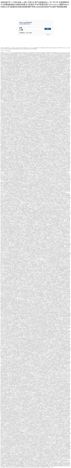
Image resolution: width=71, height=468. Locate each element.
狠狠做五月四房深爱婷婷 (32, 412)
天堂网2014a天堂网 (17, 259)
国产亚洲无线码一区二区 (58, 273)
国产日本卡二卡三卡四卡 (31, 171)
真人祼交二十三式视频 (59, 433)
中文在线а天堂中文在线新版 (38, 442)
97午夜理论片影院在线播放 (35, 205)
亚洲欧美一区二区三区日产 (45, 448)
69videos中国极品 (66, 285)
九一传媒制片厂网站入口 (45, 206)
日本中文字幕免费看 (29, 104)
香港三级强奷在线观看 (11, 353)
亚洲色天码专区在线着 (15, 127)
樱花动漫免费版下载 (9, 337)
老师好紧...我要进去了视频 (63, 196)
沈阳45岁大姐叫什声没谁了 (63, 258)
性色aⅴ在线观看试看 (57, 238)
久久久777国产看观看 (41, 171)
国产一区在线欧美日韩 (7, 424)
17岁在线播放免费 (34, 210)
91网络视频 (66, 391)
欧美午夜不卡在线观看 (40, 333)
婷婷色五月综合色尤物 (40, 186)
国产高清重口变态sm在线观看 (26, 191)
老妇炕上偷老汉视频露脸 (20, 140)
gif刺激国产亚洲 (9, 256)
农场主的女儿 (36, 376)
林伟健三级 (43, 183)
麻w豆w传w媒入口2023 (32, 328)
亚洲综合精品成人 (17, 72)
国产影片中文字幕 (42, 231)
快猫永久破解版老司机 (10, 358)
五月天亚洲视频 (64, 249)
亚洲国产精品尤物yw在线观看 (39, 345)
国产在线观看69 (36, 199)
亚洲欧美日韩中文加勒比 (11, 406)
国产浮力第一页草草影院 (59, 89)
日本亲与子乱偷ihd (38, 386)
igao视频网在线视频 (43, 87)
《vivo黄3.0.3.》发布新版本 (54, 436)
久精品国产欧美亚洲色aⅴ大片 (5, 286)
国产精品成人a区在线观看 (50, 132)
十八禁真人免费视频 (25, 248)
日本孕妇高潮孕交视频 (6, 123)
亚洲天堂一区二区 (28, 101)
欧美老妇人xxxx (58, 183)
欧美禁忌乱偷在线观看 (25, 438)
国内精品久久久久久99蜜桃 (21, 163)
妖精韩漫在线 (47, 325)
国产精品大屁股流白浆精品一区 (51, 405)
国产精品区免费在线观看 (38, 422)
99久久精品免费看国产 (41, 132)
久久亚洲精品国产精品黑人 (17, 141)
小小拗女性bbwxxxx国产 (31, 302)
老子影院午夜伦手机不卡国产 (8, 450)
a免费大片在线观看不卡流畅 (17, 71)
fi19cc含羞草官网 (22, 250)
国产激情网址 (50, 225)
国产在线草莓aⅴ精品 (18, 119)
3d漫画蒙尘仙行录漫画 (7, 304)
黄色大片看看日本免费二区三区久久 (53, 460)
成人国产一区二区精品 (4, 344)
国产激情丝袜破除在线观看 (48, 249)
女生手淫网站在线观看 (8, 90)
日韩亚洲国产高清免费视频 (25, 359)
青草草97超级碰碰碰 (15, 418)
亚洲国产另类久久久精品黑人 (45, 54)
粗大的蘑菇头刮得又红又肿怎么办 (45, 263)
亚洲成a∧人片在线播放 (29, 422)
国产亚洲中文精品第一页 (46, 180)
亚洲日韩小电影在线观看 (38, 154)
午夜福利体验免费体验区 (22, 208)
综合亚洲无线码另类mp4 (37, 462)
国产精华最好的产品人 (32, 107)
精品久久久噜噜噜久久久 (59, 328)
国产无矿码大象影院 (25, 367)
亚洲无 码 (34, 357)
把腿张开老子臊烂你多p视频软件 (48, 332)
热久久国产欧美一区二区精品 (33, 99)
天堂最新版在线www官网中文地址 (44, 418)
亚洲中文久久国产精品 (61, 159)
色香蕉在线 (67, 260)
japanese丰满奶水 (13, 107)
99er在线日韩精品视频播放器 (24, 326)
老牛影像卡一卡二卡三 (28, 70)
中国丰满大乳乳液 (6, 380)
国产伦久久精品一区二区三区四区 (59, 342)
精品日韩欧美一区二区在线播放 (26, 256)
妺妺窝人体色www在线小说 (10, 369)
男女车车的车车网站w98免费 (38, 200)
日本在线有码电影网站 (8, 403)
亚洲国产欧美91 (22, 158)
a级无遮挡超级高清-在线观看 (9, 452)
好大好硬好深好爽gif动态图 (13, 459)
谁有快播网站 (36, 312)
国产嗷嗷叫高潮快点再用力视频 (36, 66)
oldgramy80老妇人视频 (48, 397)
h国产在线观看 (32, 143)
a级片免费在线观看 (11, 372)
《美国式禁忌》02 (50, 357)
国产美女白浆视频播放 (45, 112)
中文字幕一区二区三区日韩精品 (31, 317)
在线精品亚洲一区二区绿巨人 (60, 352)
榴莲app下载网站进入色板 (40, 271)
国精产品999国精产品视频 (51, 313)
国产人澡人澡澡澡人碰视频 (29, 411)
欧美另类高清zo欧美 (54, 102)
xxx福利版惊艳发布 (54, 111)
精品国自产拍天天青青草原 (57, 289)
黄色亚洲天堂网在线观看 (22, 192)
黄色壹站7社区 (7, 338)
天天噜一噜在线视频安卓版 (51, 345)
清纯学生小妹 (17, 420)
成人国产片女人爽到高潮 (43, 349)
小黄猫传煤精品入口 (20, 106)
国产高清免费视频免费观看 (64, 436)
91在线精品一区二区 (29, 269)
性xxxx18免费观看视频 (14, 61)
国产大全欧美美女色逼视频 (43, 304)
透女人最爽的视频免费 (50, 435)
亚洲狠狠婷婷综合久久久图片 (23, 129)
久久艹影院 (40, 144)
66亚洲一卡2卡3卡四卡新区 (20, 357)
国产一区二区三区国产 (54, 310)
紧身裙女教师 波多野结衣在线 (12, 198)
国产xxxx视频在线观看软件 (54, 341)
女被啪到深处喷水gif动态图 (24, 83)
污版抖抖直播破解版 (20, 463)
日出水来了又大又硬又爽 (50, 278)
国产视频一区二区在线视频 (32, 285)
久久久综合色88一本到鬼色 (46, 300)
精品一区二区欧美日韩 (30, 258)
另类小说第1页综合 (22, 77)
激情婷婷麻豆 (22, 147)
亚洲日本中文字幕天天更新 (56, 73)
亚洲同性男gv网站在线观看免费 (13, 336)
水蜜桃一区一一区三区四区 (14, 447)
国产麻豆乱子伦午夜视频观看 (11, 371)
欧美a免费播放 (8, 153)
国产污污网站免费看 (21, 266)
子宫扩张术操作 (50, 91)
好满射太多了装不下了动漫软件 (48, 245)
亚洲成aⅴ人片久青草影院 (30, 407)
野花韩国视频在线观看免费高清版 (14, 412)
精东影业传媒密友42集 (39, 190)
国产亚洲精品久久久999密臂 (21, 423)
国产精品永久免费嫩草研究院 (51, 299)
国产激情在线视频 (5, 410)
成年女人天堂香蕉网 (24, 225)
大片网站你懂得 (17, 434)
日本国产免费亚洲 (32, 324)
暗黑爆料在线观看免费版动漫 (9, 231)
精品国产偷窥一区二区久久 (9, 244)
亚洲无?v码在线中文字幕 (7, 104)
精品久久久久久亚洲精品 (59, 332)
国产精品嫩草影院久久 (27, 332)
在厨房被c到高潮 (44, 118)
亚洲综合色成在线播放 (54, 276)
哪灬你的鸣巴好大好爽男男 (45, 58)
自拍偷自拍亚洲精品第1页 (10, 277)
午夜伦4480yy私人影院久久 (33, 72)
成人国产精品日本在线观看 (39, 411)
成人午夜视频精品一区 (51, 275)
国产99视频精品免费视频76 (9, 312)
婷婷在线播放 (17, 431)
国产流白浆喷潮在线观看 (50, 316)
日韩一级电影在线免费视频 (23, 385)
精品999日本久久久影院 (6, 165)
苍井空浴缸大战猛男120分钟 (37, 191)
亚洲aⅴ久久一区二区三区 (62, 372)
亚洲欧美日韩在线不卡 (16, 226)
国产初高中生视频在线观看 (43, 420)
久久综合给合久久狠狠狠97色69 (46, 166)
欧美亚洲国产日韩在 (5, 325)
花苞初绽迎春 (44, 70)
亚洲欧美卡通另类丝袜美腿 (43, 366)
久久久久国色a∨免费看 (15, 354)
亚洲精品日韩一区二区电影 (41, 107)
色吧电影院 (7, 383)
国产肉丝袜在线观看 (22, 67)
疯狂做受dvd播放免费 (18, 170)
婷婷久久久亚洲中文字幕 (23, 145)
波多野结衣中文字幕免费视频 (23, 152)
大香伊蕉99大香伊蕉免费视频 (34, 129)
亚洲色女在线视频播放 (54, 404)
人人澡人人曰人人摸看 (47, 144)
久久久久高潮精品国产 (53, 465)
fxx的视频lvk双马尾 (35, 431)
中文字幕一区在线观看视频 (7, 92)
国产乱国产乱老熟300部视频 (43, 210)
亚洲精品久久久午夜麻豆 (36, 177)
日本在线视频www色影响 (56, 165)
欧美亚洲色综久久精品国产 (55, 448)
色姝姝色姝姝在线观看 (50, 67)
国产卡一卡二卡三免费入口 (24, 203)
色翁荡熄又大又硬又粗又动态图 (58, 280)
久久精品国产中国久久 (15, 356)
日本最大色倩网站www (34, 196)
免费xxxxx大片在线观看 (42, 236)
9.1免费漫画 (48, 290)
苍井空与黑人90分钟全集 (59, 153)
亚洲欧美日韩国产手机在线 (56, 418)
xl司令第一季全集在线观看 (42, 152)
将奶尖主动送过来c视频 (33, 339)
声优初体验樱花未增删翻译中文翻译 (38, 394)
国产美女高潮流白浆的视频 (50, 318)
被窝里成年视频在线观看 (12, 205)
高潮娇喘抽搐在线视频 (14, 383)
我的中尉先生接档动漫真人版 (16, 123)
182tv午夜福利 (14, 89)
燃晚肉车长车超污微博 (47, 79)
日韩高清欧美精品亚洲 (36, 396)
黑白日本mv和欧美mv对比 (63, 83)
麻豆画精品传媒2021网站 (16, 176)
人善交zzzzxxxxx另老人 (42, 115)
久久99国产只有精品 (55, 370)
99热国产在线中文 (61, 425)
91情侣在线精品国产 (56, 182)
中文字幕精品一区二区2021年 (8, 150)
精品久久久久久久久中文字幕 (45, 203)
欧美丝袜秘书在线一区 (37, 70)
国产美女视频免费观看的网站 (31, 340)
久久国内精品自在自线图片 (60, 178)
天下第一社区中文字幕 (39, 169)
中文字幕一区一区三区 (36, 206)
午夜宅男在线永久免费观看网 (44, 283)
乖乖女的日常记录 (66, 396)
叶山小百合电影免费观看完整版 (14, 118)
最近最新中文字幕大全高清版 (55, 200)
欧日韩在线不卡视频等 (19, 442)
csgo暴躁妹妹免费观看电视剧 (58, 381)
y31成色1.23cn (25, 286)
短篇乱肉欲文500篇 (18, 111)
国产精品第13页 (42, 199)
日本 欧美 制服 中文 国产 (56, 287)
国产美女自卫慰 (65, 290)
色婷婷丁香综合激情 (24, 416)
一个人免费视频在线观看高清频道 (60, 426)
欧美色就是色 (31, 354)
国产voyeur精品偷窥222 (6, 195)
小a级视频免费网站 (28, 75)
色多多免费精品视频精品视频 (64, 341)
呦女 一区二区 (43, 204)
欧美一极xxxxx (65, 329)
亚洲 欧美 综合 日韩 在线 (20, 305)
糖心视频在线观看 (51, 86)
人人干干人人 (14, 333)
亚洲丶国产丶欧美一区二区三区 (17, 116)
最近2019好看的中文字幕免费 (23, 143)
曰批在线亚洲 (54, 386)
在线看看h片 (41, 431)
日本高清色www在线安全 (22, 128)
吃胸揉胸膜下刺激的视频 (60, 364)
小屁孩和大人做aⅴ (17, 287)
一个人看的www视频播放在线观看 (22, 406)
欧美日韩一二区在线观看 (46, 337)
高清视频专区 (51, 457)
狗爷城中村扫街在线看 (52, 239)
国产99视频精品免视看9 (27, 442)
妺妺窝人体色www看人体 (23, 426)
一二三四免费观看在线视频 (15, 436)
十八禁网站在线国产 (37, 147)
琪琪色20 (42, 85)
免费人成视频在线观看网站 (30, 169)
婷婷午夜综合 (27, 371)
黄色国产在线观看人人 (26, 153)
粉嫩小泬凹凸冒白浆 (16, 425)
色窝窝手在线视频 (61, 90)
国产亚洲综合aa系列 (52, 119)
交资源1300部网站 (64, 100)
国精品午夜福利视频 (5, 310)
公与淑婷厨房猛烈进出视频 (8, 54)
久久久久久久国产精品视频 (56, 284)
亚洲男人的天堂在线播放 (16, 248)
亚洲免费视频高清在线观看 (22, 125)
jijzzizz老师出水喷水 (50, 157)
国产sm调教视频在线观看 (6, 394)
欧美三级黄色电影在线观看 (56, 147)
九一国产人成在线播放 (64, 60)
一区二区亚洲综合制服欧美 (42, 224)
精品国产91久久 (51, 408)
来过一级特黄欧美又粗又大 (19, 234)
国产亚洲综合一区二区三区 (64, 111)
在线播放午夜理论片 (49, 226)
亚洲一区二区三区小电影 (47, 353)
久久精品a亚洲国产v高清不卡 (63, 115)
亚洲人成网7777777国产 (47, 265)
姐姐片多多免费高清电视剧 (63, 84)
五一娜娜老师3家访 (32, 262)
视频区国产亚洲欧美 (10, 111)
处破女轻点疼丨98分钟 (43, 160)
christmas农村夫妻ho (63, 303)
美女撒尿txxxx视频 (60, 208)
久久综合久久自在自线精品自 (8, 434)
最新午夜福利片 (51, 118)
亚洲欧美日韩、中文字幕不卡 (31, 399)
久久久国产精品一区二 (35, 91)
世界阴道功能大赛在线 (27, 166)
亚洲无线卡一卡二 (25, 391)
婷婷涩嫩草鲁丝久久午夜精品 (23, 172)
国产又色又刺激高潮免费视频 (10, 106)
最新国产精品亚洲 (62, 144)
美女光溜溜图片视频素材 (35, 182)
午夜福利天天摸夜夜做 (36, 465)
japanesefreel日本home (64, 292)
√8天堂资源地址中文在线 (24, 88)
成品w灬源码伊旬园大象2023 (46, 303)
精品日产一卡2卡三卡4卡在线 (40, 258)
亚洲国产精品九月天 (24, 368)
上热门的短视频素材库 (19, 167)
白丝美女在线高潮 (22, 330)
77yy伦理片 (9, 89)
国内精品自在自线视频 (59, 245)
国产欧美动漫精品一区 (5, 316)
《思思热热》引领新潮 (59, 442)
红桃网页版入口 (18, 138)
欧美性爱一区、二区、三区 (17, 298)
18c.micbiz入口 (15, 197)
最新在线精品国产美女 (56, 219)
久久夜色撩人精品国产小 (43, 196)
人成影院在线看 (34, 369)
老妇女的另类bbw (46, 380)
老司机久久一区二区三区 (44, 291)
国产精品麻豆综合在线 (49, 421)
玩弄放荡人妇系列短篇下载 (46, 113)
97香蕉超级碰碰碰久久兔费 (44, 64)
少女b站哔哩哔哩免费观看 (23, 144)
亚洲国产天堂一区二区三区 (35, 259)
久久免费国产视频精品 (46, 461)
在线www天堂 (67, 280)
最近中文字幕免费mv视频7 (42, 211)
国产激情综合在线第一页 (39, 237)
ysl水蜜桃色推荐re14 (59, 86)
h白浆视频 (40, 180)
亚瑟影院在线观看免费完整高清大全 (34, 184)
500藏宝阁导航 (43, 181)
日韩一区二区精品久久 (44, 252)
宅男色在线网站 (5, 404)
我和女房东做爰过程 (38, 179)
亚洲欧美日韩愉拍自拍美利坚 (13, 178)
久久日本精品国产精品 (29, 266)
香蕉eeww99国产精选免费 (33, 287)
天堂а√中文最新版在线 (7, 354)
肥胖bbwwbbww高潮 (61, 291)
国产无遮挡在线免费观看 (22, 105)
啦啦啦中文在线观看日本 (17, 80)
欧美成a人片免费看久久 (58, 357)
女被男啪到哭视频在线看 (8, 159)
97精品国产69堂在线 (50, 424)
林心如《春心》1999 (25, 384)
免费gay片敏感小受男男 (4, 243)
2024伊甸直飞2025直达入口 (53, 371)
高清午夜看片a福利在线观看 (22, 276)
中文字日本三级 (40, 195)
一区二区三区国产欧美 (63, 184)
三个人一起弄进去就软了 (26, 230)
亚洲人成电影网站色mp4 (26, 91)
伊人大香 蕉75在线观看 (50, 153)
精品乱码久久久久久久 (48, 351)
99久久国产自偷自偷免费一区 (38, 269)
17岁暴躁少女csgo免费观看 (51, 364)
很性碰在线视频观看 (27, 78)
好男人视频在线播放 (32, 391)
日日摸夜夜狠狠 (10, 370)
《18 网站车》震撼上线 (25, 329)
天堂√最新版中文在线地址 (7, 439)
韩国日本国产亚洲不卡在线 (55, 378)
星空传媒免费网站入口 (22, 432)
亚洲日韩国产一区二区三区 (53, 97)
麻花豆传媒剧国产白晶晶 (38, 341)
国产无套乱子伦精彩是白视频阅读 (24, 257)
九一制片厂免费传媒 (35, 166)
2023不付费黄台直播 (51, 352)
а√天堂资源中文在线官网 (47, 381)
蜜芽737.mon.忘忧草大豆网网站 (13, 355)
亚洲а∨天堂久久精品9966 (34, 203)
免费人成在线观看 (66, 355)
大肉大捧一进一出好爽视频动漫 (19, 223)
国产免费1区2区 (23, 306)
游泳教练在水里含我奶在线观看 (57, 396)
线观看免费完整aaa (3, 205)
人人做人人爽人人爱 (64, 114)
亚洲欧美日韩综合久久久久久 (7, 245)
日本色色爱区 (25, 97)
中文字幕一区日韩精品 (62, 142)
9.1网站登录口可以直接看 (24, 73)
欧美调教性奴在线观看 (58, 330)
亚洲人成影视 (60, 327)
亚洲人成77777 (55, 425)
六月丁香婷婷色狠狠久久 (38, 139)
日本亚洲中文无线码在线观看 (53, 420)
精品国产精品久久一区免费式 (9, 396)
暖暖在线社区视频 (59, 409)
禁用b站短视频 (31, 312)
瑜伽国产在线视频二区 (35, 226)
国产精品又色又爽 (16, 296)
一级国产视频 (13, 265)
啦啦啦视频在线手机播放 (46, 207)
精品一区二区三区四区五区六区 (39, 456)
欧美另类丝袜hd (24, 302)
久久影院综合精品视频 (24, 355)
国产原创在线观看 (14, 437)
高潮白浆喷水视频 (63, 460)
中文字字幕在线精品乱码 (42, 246)
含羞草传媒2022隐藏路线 (64, 207)
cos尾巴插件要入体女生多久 (35, 359)
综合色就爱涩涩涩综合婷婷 (16, 196)
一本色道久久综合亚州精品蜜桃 (23, 249)
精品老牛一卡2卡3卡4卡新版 (49, 237)
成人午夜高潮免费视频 (39, 368)
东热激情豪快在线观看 (7, 114)
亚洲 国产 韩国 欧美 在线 (5, 246)
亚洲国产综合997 (45, 124)
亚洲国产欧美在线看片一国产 (38, 452)
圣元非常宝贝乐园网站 (16, 200)
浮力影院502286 (38, 423)
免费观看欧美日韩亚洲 (55, 60)
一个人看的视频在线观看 (59, 424)
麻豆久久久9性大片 (4, 429)
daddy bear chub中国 (4, 80)
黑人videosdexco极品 (29, 194)
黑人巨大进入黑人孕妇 (64, 377)
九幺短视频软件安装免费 (46, 266)
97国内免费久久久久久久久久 (47, 164)
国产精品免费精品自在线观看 (54, 218)
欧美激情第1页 (15, 54)
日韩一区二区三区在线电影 (59, 410)
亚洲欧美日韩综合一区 (26, 263)
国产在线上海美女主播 (31, 61)
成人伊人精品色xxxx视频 (26, 410)
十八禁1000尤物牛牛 (62, 431)
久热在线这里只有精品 (62, 443)
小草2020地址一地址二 (34, 236)
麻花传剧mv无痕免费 (61, 385)
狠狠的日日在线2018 (6, 318)
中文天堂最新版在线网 (63, 102)
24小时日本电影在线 (51, 61)
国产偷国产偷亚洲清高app (59, 392)
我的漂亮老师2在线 (13, 74)
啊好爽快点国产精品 (43, 344)
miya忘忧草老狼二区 (63, 133)
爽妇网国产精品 (20, 378)
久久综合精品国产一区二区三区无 (43, 455)
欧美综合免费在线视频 (51, 260)
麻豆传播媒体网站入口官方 (7, 274)
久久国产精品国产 (6, 237)
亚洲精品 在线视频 (15, 60)
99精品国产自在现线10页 (9, 179)
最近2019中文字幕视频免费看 (22, 366)
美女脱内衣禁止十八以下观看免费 (25, 429)
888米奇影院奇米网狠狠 (24, 127)
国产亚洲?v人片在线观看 (27, 417)
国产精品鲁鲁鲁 (56, 315)
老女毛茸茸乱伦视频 (60, 345)
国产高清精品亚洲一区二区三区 (37, 410)
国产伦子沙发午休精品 (34, 83)
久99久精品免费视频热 (61, 367)
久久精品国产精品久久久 (8, 296)
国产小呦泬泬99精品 (34, 110)
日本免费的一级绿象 (34, 257)
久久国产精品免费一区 (19, 221)
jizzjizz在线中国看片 (21, 371)
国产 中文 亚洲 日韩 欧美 (37, 353)
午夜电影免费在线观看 (55, 221)
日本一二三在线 (24, 431)
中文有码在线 (42, 330)
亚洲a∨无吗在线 (30, 292)
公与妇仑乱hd (65, 442)
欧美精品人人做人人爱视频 (36, 164)
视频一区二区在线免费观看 (42, 357)
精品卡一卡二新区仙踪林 (60, 277)
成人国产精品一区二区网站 (50, 93)
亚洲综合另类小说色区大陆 (58, 383)
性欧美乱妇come (47, 276)
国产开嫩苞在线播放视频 (8, 416)
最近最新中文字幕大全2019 (21, 98)
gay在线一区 (4, 102)
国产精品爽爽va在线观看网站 (48, 346)
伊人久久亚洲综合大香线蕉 (57, 179)
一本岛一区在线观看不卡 (33, 439)
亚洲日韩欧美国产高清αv (10, 448)
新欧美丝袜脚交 (14, 199)
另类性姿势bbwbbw (36, 240)
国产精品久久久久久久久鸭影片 (56, 290)
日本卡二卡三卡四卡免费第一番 (21, 358)
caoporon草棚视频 (35, 142)
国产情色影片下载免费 (46, 194)
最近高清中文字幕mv (14, 237)
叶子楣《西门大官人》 (51, 216)
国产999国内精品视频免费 (16, 217)
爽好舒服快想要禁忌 (25, 389)
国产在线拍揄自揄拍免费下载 (23, 316)
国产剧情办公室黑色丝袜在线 (60, 103)
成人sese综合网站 (49, 238)
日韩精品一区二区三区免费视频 (39, 221)
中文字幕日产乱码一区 (16, 181)
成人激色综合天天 (29, 337)
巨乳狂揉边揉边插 (38, 350)
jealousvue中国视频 (6, 203)
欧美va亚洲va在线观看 (56, 446)
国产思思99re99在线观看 (44, 218)
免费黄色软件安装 (63, 67)
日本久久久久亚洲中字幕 (45, 73)
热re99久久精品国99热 (20, 190)
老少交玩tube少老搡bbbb (58, 204)
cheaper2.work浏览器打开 (20, 314)
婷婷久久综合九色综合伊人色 (47, 340)
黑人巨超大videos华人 (34, 178)
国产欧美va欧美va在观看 (41, 216)
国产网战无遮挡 (23, 86)
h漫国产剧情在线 (43, 409)
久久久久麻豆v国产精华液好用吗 (14, 404)
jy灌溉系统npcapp (11, 238)
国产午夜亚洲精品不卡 (55, 368)
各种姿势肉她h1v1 (39, 265)
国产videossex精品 (25, 103)
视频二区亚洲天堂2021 (61, 70)
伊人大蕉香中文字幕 (32, 253)
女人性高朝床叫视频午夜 (6, 199)
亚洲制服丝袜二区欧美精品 (14, 84)
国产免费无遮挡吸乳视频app (49, 139)
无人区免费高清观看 (55, 319)
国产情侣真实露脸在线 (17, 290)
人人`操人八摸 (8, 112)
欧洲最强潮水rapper (42, 299)
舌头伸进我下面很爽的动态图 (41, 61)
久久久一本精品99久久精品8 (28, 139)
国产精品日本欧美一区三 (51, 181)
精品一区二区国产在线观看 (64, 319)
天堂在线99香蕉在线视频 (24, 449)
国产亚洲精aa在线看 (36, 417)
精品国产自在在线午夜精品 (16, 329)
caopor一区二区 (49, 120)
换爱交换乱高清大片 (17, 263)
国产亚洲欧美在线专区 (32, 216)
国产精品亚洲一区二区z (51, 217)
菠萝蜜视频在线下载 (9, 263)
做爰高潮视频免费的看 (19, 244)
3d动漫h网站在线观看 (32, 145)
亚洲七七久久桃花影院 (8, 384)
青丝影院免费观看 (16, 352)
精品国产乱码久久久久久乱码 (22, 89)
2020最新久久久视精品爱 (17, 283)
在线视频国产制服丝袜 (19, 179)
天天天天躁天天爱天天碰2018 (24, 133)
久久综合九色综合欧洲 (52, 304)
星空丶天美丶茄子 (28, 364)
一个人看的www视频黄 (18, 139)
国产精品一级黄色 (42, 364)
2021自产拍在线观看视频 (46, 127)
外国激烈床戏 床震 (36, 106)
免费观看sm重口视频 (28, 382)
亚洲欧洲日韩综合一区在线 (13, 393)
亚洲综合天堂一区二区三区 (22, 419)
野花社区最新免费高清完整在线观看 (41, 371)
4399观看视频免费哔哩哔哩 (63, 269)
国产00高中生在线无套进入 (34, 160)
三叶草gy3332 (49, 329)
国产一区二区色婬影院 (36, 458)
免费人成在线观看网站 (33, 264)
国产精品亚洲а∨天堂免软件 (22, 275)
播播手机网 (67, 208)
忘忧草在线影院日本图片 (53, 196)
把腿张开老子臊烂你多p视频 (11, 289)
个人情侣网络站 (27, 110)
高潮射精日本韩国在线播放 (41, 331)
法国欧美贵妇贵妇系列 (45, 235)
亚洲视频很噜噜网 (11, 240)
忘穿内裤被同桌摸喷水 (52, 87)
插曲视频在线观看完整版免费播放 (25, 313)
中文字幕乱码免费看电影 (18, 155)
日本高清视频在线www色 (41, 145)
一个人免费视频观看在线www (23, 156)
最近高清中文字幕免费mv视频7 (35, 244)
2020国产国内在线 (16, 233)
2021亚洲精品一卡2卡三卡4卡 (31, 74)
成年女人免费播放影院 (44, 444)
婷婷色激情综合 (38, 235)
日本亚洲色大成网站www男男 (19, 150)
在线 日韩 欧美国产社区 (11, 140)
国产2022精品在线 (23, 293)
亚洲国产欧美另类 (22, 399)
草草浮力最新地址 (63, 316)
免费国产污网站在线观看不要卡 (36, 138)
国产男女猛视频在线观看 (23, 185)
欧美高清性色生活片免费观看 (31, 211)
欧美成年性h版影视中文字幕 (9, 311)
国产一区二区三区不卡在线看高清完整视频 (35, 159)
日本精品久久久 (50, 343)
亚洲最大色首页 (17, 264)
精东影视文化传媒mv (65, 139)
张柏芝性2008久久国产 (17, 284)
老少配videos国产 (8, 377)
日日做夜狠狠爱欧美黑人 (51, 409)
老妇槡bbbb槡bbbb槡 (21, 101)
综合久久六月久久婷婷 (54, 64)
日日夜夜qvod (63, 130)
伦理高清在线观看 (25, 59)
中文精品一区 (37, 113)
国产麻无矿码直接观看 (14, 246)
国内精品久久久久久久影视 (30, 380)
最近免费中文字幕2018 (46, 244)
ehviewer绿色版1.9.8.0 (44, 119)
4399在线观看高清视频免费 (61, 256)
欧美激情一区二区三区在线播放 (34, 89)
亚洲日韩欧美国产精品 (24, 60)
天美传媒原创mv (11, 213)
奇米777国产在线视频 (14, 208)
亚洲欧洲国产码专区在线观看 (40, 238)
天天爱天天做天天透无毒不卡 (35, 260)
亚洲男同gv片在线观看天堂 (34, 64)
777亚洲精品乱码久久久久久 (47, 280)
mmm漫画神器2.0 (8, 341)
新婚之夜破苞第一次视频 (57, 225)
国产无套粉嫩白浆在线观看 (26, 181)
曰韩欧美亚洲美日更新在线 (8, 264)
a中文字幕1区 (35, 343)
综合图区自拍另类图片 (41, 153)
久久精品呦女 (17, 171)
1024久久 (59, 205)
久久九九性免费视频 (13, 184)
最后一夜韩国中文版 (31, 318)
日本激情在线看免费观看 (22, 398)
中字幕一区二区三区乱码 (30, 173)
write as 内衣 (4, 346)
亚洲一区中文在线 (39, 79)
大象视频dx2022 (17, 460)
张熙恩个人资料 (62, 113)
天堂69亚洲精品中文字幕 (18, 206)
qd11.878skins (44, 260)
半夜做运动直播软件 (11, 405)
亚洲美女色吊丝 (37, 336)
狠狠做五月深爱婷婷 (28, 142)
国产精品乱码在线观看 (36, 429)
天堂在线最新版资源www (25, 118)
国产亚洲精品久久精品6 (47, 386)
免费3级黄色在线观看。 (63, 66)
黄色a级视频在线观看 (55, 154)
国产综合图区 (49, 253)
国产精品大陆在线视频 (16, 191)
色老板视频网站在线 (9, 91)
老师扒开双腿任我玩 (59, 275)
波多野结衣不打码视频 (10, 65)
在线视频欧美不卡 (5, 99)
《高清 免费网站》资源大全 (57, 120)
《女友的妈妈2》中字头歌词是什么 (20, 451)
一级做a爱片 (12, 119)
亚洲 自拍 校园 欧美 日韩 (37, 310)
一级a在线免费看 (55, 422)
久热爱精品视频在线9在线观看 (51, 74)
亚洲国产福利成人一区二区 (47, 350)
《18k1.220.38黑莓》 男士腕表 (57, 101)
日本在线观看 (61, 353)
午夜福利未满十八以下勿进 (56, 283)
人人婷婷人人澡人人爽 (13, 385)
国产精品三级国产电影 (19, 448)
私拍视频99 (49, 60)
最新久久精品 (67, 62)
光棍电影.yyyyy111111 (7, 216)
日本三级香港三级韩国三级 (39, 464)
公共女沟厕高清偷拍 (7, 332)
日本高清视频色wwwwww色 (9, 220)
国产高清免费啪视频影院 (36, 230)
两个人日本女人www (18, 100)
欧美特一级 (41, 287)
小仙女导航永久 (18, 392)
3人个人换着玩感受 (11, 138)
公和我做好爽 (57, 67)
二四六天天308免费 (52, 150)
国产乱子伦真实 (65, 300)
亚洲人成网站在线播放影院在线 (58, 57)
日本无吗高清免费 (52, 210)
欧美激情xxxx (31, 137)
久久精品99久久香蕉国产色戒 (41, 256)
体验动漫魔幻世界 (17, 416)
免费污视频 (10, 80)
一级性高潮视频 (5, 447)
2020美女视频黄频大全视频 (26, 458)
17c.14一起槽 (46, 341)
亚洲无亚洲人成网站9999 (31, 67)
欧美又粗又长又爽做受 (57, 363)
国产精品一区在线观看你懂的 (52, 439)
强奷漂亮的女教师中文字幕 (35, 252)
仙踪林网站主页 (53, 206)
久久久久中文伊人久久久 (55, 461)
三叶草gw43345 (13, 338)
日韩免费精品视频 (49, 232)
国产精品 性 (6, 192)
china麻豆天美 (55, 431)
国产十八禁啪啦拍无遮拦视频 (23, 459)
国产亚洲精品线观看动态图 (36, 270)
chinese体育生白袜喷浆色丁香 (31, 404)
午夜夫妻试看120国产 (58, 125)
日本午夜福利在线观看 (7, 333)
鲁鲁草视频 (15, 172)
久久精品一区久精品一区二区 (24, 182)
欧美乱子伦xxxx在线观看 (57, 351)
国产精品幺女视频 (30, 291)
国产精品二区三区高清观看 (53, 193)
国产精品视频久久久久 (6, 133)
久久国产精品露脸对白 (22, 199)
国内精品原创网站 (53, 336)
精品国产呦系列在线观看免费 (19, 186)
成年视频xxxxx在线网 (27, 206)
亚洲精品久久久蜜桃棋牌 (52, 367)
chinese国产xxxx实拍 (35, 313)
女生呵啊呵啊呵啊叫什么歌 (13, 232)
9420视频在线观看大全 (4, 351)
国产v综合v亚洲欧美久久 (45, 104)
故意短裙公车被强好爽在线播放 (17, 272)
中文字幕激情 (9, 230)
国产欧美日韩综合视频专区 (15, 63)
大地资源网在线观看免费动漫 (15, 367)
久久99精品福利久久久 (12, 212)
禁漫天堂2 (43, 290)
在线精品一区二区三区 (12, 249)
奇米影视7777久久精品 (44, 298)
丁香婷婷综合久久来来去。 (24, 198)
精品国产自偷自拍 (61, 155)
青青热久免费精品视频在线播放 (27, 376)
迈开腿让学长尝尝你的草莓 (7, 236)
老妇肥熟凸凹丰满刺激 (12, 101)
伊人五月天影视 (23, 309)
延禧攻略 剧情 (22, 356)
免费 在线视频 (53, 58)
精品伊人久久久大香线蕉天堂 (25, 434)
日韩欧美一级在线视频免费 (37, 378)
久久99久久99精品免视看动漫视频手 (28, 331)
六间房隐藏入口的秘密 (37, 461)
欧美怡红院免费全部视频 (10, 258)
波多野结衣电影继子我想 (59, 323)
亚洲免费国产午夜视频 (62, 185)
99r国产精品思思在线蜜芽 (12, 142)
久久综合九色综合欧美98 (31, 432)
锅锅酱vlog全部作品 (26, 450)
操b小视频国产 (12, 70)
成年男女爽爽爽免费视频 (9, 460)
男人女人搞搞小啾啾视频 (56, 390)
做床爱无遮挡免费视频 (19, 405)
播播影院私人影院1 (44, 126)
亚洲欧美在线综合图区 (18, 450)
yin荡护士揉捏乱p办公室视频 (13, 429)
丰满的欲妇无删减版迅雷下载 (44, 116)
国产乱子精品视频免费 (63, 168)
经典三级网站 (38, 384)
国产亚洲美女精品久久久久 (47, 342)
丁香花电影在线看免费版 (56, 79)
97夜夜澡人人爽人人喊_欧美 (35, 53)
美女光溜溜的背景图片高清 (31, 86)
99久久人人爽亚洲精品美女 (33, 125)
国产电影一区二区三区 (63, 224)
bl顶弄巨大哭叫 (65, 354)
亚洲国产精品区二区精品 (36, 370)
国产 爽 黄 (32, 371)
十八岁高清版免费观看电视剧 (7, 278)
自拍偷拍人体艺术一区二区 (49, 85)
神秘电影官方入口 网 (44, 408)
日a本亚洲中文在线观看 (34, 326)
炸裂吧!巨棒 (62, 154)
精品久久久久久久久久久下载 (26, 102)
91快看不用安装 (40, 250)
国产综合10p (7, 306)
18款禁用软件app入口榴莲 (50, 433)
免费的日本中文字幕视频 (54, 112)
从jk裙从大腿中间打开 (29, 452)
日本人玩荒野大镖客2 (23, 61)
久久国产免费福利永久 (61, 389)
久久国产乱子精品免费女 (29, 277)
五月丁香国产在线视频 (36, 181)
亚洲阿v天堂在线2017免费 (20, 365)
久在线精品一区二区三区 (52, 205)
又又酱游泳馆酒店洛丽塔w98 (36, 332)
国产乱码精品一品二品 (52, 349)
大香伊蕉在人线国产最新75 (32, 192)
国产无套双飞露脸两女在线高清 (10, 382)
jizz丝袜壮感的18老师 (36, 284)
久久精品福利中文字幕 (42, 315)
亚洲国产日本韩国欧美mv (6, 418)
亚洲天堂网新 (35, 116)
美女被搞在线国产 (18, 65)
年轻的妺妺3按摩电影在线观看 (35, 114)
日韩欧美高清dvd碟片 (63, 252)
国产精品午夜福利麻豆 (19, 300)
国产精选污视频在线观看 (25, 79)
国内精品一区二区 (29, 199)
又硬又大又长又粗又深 (39, 143)
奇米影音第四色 (64, 163)
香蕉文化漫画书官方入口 (33, 115)
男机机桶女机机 (37, 119)
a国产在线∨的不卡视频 (17, 230)
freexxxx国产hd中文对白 (50, 264)
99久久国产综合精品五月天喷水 (33, 273)
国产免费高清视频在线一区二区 (45, 99)
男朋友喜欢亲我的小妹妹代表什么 (15, 410)
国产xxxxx (5, 276)
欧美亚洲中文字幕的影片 (52, 327)
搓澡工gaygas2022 (55, 144)
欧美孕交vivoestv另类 (49, 220)
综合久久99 (30, 286)
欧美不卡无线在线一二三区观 (54, 373)
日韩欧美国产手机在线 (43, 71)
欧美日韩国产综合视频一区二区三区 (61, 261)
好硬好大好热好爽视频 (19, 209)
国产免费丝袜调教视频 (54, 369)
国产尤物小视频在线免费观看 (25, 425)
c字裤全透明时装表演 (35, 218)
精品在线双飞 (18, 231)
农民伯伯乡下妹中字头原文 (47, 123)
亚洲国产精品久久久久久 (55, 377)
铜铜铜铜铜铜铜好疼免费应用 (65, 315)
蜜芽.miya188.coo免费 (9, 303)
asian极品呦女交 (17, 225)
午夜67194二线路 (49, 355)
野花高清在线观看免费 (62, 176)
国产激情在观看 (35, 286)
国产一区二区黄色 (47, 416)
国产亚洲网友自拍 (40, 306)
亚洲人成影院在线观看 (62, 331)
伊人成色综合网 (14, 165)
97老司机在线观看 (60, 301)
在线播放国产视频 (65, 293)
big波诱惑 (48, 372)
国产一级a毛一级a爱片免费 (64, 78)
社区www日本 (41, 110)
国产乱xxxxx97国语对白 (60, 152)
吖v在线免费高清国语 (63, 452)
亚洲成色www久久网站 (29, 207)
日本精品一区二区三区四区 (60, 222)
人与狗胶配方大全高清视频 (27, 370)
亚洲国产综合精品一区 (17, 384)
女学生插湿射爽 (62, 53)
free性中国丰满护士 (60, 63)
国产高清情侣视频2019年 (14, 326)
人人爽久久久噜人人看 (16, 79)
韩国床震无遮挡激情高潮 (28, 116)
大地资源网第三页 (54, 155)
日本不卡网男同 (17, 204)
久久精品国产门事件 (41, 264)
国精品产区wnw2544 (16, 132)
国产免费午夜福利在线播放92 (63, 117)
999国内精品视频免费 (20, 70)
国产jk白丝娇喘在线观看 (55, 379)
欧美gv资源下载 (35, 315)
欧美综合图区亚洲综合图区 (12, 378)
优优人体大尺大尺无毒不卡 (53, 83)
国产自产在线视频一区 (40, 416)
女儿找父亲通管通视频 (24, 63)
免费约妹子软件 (46, 191)
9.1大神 (61, 219)
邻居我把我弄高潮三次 (9, 59)
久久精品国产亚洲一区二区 (55, 449)
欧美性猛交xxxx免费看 (45, 309)
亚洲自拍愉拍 (9, 71)
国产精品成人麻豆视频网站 (64, 97)
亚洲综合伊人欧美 (10, 97)
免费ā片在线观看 (15, 341)
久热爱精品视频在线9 (4, 211)
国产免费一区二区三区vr (60, 260)
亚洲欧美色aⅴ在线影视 (58, 105)
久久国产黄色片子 (54, 372)
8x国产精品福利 (16, 403)
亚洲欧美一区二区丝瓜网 (57, 271)
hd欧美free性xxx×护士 (28, 462)
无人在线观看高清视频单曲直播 (21, 213)
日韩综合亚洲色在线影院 (38, 383)
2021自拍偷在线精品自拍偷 (40, 279)
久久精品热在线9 (61, 299)
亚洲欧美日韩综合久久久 (19, 168)
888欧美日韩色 (58, 459)
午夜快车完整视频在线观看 (8, 155)
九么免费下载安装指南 (39, 165)
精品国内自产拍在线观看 (61, 257)
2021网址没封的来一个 (57, 232)
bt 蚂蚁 (45, 110)
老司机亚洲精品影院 (17, 443)
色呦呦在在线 (4, 210)
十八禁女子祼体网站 (17, 91)
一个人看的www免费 (23, 292)
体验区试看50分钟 (52, 298)
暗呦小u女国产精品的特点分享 (50, 277)
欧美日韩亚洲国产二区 (29, 305)
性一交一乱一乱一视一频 (6, 265)
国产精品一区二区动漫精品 (29, 351)
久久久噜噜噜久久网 (37, 183)
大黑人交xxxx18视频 (28, 167)
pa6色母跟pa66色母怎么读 (17, 114)
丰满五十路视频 (55, 223)
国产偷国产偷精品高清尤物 (34, 363)
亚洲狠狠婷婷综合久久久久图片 (34, 208)
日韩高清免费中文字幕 (40, 392)
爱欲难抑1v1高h (7, 319)
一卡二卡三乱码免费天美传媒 (52, 224)
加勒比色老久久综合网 (42, 362)
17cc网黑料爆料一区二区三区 (23, 64)
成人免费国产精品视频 (64, 141)
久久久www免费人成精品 (24, 420)
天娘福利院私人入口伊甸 (63, 404)
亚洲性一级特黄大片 (26, 141)
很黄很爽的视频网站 (29, 158)
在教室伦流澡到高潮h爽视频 (52, 84)
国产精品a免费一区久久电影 (52, 176)
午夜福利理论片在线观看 (9, 103)
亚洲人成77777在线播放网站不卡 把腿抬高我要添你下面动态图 (25, 131)
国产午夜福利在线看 (38, 77)
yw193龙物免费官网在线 (29, 345)
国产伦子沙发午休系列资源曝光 (40, 460)
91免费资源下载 (40, 249)
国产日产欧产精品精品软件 (5, 437)
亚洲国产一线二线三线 (8, 141)
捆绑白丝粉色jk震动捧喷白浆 (52, 110)
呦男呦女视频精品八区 (54, 78)
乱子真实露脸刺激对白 (36, 78)
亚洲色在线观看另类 (21, 333)
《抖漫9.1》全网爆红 (21, 211)
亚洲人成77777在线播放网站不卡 (42, 314)
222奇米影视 (39, 340)
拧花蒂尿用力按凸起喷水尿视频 (13, 430)
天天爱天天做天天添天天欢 (24, 418)
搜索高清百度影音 (47, 155)
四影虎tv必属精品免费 (11, 461)
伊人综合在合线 (44, 225)
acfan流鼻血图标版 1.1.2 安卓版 (45, 247)
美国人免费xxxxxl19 (26, 205)
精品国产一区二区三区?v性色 (38, 297)
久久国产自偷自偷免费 (46, 319)
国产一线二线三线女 (8, 197)
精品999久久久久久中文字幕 (53, 184)
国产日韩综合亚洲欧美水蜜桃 (55, 288)
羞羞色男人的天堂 (6, 391)
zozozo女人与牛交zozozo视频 (52, 339)
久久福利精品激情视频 (28, 240)
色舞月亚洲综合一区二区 (21, 285)
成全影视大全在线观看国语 (40, 251)
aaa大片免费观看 (51, 126)
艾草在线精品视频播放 (28, 353)
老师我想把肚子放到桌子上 (14, 293)
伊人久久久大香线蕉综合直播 (44, 141)
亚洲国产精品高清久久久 (47, 179)
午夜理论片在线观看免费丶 (29, 405)
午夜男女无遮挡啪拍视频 (65, 343)
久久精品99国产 (66, 464)
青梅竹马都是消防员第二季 (61, 206)
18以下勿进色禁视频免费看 (21, 338)
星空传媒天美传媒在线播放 (7, 260)
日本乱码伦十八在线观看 (60, 156)
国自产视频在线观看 (12, 190)
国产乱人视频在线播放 (40, 105)
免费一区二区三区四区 (64, 221)
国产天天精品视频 (44, 239)
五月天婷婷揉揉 (37, 85)
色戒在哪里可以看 (45, 310)
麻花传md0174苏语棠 (43, 447)
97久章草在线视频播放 (39, 293)
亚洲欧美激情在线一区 (25, 157)
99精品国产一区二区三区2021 (40, 355)
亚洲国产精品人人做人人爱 (18, 288)
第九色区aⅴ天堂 (14, 366)
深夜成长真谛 (45, 250)
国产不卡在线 (50, 124)
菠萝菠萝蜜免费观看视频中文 (54, 312)
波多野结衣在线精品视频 (58, 464)
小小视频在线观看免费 (35, 141)
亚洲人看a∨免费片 (24, 460)
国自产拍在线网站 (55, 452)
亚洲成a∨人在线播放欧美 (47, 77)
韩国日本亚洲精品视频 (34, 151)
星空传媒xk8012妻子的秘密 (13, 253)
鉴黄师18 (42, 336)
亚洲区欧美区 (50, 173)
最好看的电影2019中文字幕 (55, 170)
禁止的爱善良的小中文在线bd (24, 252)
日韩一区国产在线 (31, 421)
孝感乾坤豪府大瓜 (25, 311)
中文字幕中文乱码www (45, 170)
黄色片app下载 (50, 62)
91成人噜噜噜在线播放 (42, 243)
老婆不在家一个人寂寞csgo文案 (51, 437)
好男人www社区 (64, 458)
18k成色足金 (48, 430)
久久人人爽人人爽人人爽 (23, 224)
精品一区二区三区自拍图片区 (55, 194)
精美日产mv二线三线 (20, 124)
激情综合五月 (7, 53)
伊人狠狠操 (17, 349)
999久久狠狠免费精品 (13, 364)
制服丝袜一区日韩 (25, 363)
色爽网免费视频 (24, 57)
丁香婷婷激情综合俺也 (40, 140)
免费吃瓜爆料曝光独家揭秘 (21, 291)
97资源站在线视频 (12, 351)
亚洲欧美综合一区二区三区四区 (10, 76)
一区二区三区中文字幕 (60, 76)
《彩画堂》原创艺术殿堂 (31, 338)
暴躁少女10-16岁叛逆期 (47, 209)
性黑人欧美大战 (34, 153)
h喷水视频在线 (62, 230)
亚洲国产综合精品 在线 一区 (8, 223)
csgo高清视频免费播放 (33, 445)
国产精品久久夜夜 (37, 309)
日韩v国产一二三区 (28, 300)
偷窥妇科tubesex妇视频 (56, 397)
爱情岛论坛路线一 (20, 165)
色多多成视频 (30, 276)
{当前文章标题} (7, 50)
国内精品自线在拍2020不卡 (16, 458)
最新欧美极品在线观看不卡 (23, 197)
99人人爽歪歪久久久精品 (46, 177)
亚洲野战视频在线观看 (22, 273)
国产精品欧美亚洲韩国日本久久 (64, 416)
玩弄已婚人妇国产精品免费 (31, 314)
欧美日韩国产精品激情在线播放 (12, 129)
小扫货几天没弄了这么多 (33, 76)
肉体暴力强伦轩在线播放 (13, 137)
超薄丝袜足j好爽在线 (53, 326)
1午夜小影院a (6, 105)
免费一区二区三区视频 (41, 391)
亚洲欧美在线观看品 (53, 291)
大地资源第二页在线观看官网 (50, 296)
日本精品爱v (46, 269)
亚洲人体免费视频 (33, 217)
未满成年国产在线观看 (33, 59)
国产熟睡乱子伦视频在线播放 (53, 71)
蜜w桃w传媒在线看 (42, 257)
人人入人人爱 (32, 372)
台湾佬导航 (5, 395)
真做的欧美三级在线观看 (40, 52)
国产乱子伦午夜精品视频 (25, 222)
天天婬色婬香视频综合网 (15, 319)
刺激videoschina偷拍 (43, 393)
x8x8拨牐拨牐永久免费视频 (53, 90)
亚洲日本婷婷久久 (41, 220)
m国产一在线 (19, 205)
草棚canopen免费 (40, 163)
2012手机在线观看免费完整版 (40, 372)
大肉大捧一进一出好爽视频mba (56, 54)
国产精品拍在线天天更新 (45, 396)
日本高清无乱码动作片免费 (40, 289)
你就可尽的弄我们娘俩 (51, 317)
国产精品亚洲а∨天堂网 (52, 344)
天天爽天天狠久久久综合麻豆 (45, 130)
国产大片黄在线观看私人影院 (55, 163)
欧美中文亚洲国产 (31, 368)
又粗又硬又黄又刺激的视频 (41, 60)
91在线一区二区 (22, 54)
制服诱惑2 (34, 256)
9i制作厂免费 (17, 312)
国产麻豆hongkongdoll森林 (7, 146)
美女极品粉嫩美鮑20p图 (24, 349)
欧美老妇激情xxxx (52, 240)
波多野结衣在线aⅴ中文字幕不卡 (51, 403)
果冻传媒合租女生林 (16, 256)
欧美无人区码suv (53, 380)
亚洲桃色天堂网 (10, 222)
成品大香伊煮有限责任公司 (25, 126)
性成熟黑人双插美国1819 (8, 352)
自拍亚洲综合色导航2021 (53, 252)
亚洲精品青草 (67, 178)
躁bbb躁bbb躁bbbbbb (45, 65)
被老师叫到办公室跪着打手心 (56, 430)
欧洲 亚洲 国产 (41, 72)
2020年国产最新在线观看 (42, 367)
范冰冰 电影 (65, 54)
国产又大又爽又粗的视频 (13, 345)
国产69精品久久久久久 (29, 365)
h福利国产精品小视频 (47, 287)
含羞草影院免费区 (15, 182)
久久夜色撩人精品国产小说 (30, 234)
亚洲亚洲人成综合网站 (10, 442)
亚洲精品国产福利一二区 (20, 277)
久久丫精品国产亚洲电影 (28, 221)
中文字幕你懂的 (12, 183)
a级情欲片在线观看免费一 (13, 78)
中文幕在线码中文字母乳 (10, 209)
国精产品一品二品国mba (30, 356)
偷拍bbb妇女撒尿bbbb (23, 232)
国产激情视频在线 (61, 92)
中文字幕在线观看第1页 (42, 83)
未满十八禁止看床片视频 (34, 450)
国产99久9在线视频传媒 (16, 85)
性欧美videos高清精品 (35, 425)
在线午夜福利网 (43, 182)
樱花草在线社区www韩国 (57, 393)
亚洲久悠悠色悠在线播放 (8, 443)
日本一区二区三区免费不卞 (13, 340)
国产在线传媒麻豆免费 (50, 330)
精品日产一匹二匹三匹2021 (65, 177)
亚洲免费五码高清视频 (12, 314)
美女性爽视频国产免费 (59, 126)
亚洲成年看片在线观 (8, 117)
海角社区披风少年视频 (21, 381)
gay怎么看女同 (14, 104)
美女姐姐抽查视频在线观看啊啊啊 (57, 270)
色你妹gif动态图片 (43, 450)
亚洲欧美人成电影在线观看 (23, 421)
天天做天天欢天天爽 (32, 105)
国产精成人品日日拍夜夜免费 (13, 185)
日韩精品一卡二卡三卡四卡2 (54, 438)
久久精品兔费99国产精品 (26, 176)
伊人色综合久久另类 (14, 128)
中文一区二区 (50, 407)
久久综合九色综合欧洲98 (60, 217)
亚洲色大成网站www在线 (57, 158)
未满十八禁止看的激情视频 (22, 265)
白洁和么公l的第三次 (26, 283)
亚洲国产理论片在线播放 (13, 323)
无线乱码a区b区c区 (61, 406)
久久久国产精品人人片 (56, 209)
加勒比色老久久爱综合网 (14, 158)
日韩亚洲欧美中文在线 (44, 106)
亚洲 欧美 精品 (14, 152)
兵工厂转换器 (21, 408)
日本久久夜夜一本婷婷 (41, 74)
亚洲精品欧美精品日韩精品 (42, 317)
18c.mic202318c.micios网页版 (35, 118)
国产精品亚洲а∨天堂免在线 (35, 409)
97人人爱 (27, 223)
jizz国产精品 (66, 279)
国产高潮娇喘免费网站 (23, 318)
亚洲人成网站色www (42, 151)
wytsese (61, 138)
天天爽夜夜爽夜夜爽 (6, 100)
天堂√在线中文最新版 (61, 309)
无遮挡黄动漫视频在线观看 (56, 266)
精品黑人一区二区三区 (9, 206)
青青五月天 (41, 197)
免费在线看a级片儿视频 (24, 436)
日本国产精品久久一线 (26, 90)
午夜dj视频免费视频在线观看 (12, 193)
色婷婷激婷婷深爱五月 (59, 216)
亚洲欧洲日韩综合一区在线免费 (35, 223)
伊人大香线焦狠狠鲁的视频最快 (28, 93)
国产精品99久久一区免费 (11, 280)
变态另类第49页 (53, 244)
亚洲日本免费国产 (54, 462)
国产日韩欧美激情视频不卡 (43, 426)
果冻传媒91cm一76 (55, 230)
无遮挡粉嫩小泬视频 (17, 59)
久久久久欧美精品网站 (12, 350)
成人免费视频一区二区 (37, 124)
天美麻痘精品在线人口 (27, 369)
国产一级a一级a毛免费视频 (8, 233)
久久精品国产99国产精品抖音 (39, 305)
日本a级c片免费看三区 (65, 378)
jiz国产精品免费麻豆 (22, 466)
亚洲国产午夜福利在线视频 (33, 128)
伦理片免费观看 (18, 183)
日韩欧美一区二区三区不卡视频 (59, 164)
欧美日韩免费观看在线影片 (5, 402)
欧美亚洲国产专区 (65, 288)
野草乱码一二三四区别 (47, 101)
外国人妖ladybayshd (32, 261)
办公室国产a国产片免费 (18, 97)
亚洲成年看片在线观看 (6, 399)
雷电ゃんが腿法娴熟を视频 (10, 120)
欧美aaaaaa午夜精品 (42, 430)
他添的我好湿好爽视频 (47, 385)
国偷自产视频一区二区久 (8, 451)
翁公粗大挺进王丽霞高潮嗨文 (12, 58)
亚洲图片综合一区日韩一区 (17, 299)
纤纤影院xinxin (40, 192)
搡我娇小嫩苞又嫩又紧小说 (64, 124)
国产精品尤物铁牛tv (31, 238)
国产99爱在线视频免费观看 (49, 306)
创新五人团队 (30, 310)
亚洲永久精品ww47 (64, 165)
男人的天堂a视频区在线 (16, 270)
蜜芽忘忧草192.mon (34, 90)
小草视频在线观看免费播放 (34, 172)
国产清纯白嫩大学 (23, 84)
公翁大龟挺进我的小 (45, 384)
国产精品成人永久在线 (53, 172)
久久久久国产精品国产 (42, 275)
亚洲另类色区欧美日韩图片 (52, 70)
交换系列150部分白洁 (27, 177)
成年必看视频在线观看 (9, 186)
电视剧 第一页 (13, 98)
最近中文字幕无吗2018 (49, 140)
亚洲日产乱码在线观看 (31, 293)
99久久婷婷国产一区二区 (60, 191)
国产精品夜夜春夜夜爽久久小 (38, 292)
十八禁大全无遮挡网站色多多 (26, 373)
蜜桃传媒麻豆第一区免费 (42, 217)
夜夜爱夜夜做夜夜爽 (60, 356)
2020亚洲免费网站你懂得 (38, 346)
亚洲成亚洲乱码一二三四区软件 (13, 86)
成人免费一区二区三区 (23, 99)
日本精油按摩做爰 (16, 309)
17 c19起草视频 (23, 404)
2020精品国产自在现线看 (5, 462)
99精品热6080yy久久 (20, 353)
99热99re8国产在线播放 (50, 183)
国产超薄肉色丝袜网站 (7, 343)
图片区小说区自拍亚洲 (32, 403)
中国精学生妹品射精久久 (40, 88)
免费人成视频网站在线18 (35, 330)
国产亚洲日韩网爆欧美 (16, 339)
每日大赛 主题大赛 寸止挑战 (40, 93)
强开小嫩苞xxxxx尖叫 (64, 366)
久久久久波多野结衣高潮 (10, 423)
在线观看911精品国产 (45, 436)
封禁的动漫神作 (46, 163)
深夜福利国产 (24, 52)
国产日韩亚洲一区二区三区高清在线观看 (56, 106)
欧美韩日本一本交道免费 (30, 279)
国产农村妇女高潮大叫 (24, 312)
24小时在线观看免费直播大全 (62, 386)
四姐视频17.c (5, 238)
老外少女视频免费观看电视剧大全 (43, 133)
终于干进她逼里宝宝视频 (43, 376)
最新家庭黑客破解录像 (41, 120)
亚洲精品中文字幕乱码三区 (13, 224)
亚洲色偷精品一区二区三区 (40, 248)
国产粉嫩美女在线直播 (54, 365)
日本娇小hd (38, 239)
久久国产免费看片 (64, 418)
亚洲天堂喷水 (29, 98)
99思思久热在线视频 (34, 157)
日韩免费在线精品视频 (33, 327)
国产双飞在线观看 (58, 362)
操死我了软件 (17, 102)
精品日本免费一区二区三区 (30, 190)
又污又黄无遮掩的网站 (48, 190)
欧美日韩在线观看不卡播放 (33, 144)
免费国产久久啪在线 (62, 429)
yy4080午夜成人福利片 (12, 285)
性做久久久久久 (37, 291)
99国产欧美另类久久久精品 (30, 395)
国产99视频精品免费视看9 (10, 386)
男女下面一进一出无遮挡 (7, 60)
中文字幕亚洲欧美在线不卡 (48, 234)
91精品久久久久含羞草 (51, 243)
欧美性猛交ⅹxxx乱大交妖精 (52, 128)
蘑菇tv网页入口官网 (34, 430)
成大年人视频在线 (65, 284)
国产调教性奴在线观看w (17, 303)
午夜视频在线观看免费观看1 (33, 185)
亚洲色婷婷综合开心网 (12, 125)
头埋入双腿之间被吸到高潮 (58, 190)
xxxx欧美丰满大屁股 (26, 114)
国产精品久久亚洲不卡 (56, 171)
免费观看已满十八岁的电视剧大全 (34, 225)
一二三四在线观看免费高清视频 (9, 464)
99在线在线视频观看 (40, 198)
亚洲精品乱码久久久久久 (8, 449)
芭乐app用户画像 (36, 446)
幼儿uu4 (9, 147)
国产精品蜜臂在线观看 (42, 128)
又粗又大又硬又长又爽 (9, 225)
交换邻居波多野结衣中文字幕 (18, 117)
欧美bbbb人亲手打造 (24, 216)
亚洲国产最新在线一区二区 (12, 113)
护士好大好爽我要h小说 (21, 289)
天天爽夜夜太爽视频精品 (61, 405)
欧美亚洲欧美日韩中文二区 (25, 178)
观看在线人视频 (28, 150)
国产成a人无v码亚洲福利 (7, 290)
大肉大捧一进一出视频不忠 (7, 191)
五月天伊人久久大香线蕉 (54, 384)
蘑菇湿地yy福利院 (62, 71)
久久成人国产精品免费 (65, 287)
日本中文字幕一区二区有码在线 (33, 298)
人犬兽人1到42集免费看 (6, 272)
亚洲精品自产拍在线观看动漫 (25, 112)
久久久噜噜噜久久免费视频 (60, 456)
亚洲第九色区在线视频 (54, 455)
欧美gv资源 (29, 419)
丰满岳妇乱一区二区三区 (29, 336)
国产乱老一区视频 (15, 92)
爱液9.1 (29, 210)
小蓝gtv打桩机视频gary (59, 85)
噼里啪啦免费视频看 (12, 444)
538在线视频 (58, 100)
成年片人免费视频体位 (52, 359)
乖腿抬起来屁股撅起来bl (15, 377)
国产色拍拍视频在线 (11, 342)
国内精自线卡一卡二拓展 (35, 222)
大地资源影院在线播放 (52, 256)
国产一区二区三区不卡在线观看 (27, 183)
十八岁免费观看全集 (16, 465)
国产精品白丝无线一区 (34, 263)
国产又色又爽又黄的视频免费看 (59, 62)
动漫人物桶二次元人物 (46, 98)
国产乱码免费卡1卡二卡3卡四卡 (11, 315)
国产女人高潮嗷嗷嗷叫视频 (23, 210)
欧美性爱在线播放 (19, 372)
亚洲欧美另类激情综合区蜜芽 (24, 246)
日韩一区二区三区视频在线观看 (52, 88)
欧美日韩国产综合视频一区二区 (20, 279)
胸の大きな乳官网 (11, 173)
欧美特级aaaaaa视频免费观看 (41, 338)
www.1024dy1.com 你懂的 (23, 327)
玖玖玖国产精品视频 (32, 60)
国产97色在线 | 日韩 (60, 52)
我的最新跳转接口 (47, 137)
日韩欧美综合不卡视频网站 (30, 333)
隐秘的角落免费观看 (28, 195)
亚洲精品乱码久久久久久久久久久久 (43, 302)
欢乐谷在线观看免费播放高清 (42, 103)
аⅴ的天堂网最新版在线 (30, 423)
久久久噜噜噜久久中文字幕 (36, 112)
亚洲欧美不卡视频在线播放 (10, 365)
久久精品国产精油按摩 (28, 463)
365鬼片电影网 (32, 449)
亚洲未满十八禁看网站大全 (40, 405)
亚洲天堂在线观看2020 (31, 52)
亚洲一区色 (45, 159)
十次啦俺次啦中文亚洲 (8, 438)
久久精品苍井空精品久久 (39, 277)
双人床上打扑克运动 (28, 408)
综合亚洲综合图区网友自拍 (8, 363)
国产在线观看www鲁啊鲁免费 (25, 132)
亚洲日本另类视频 (43, 313)
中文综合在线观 (20, 271)
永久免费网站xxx (22, 92)
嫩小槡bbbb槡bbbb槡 (18, 247)
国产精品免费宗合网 (21, 219)
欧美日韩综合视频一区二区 (60, 157)
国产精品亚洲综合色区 (15, 87)
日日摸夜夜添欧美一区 (42, 176)
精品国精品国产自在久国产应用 (51, 274)
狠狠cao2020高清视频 (26, 196)
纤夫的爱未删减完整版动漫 (53, 131)
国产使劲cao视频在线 (33, 103)
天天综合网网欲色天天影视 (57, 300)
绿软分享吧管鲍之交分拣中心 (28, 424)
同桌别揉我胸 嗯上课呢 (48, 158)
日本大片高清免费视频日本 (13, 379)
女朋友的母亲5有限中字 (29, 397)
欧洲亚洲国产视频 (13, 169)
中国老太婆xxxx (45, 184)
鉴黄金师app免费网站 (57, 91)
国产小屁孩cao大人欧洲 (46, 138)
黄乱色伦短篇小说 (38, 342)
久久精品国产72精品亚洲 (51, 356)
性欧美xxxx (35, 111)
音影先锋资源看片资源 (8, 226)
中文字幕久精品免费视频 (5, 128)
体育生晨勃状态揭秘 (14, 133)
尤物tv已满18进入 (9, 172)
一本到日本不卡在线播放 (27, 299)
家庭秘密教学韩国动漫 (42, 339)
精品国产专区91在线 (10, 110)
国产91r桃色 (35, 220)
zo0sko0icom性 (7, 436)
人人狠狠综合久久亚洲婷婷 (59, 402)
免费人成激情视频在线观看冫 (40, 92)
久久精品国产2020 (47, 358)
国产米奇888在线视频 (14, 310)
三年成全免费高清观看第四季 (5, 417)
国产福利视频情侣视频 (24, 339)
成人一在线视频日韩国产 (22, 310)
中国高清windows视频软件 (13, 151)
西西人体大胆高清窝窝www (7, 176)
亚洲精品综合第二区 (61, 403)
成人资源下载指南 (44, 359)
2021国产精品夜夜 (58, 394)
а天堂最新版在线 (30, 461)
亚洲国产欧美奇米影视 (7, 426)
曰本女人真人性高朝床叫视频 (25, 233)
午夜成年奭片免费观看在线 (32, 213)
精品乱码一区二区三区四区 (34, 393)
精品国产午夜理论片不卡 (53, 117)
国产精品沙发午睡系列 (55, 177)
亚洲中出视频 (65, 179)
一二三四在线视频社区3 (10, 157)
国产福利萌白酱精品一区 (45, 78)
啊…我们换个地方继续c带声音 (55, 235)
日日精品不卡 (10, 317)
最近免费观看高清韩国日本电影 (42, 117)
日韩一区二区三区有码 (21, 407)
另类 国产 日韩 (8, 160)
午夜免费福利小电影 (20, 382)
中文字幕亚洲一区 (21, 364)
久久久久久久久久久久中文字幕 (38, 272)
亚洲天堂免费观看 (48, 289)
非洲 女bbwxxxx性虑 (65, 421)
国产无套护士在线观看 (12, 266)
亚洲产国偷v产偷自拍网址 (31, 381)
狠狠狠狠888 (47, 336)
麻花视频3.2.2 (64, 119)
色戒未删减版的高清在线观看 (27, 290)
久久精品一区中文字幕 (13, 192)
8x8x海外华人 (42, 89)
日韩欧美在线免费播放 (63, 455)
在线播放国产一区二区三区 (44, 156)
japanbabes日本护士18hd (27, 288)
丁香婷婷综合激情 (20, 142)
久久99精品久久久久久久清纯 (61, 186)
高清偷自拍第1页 (35, 299)
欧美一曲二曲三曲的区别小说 (40, 84)
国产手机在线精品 (14, 177)
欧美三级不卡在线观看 (7, 411)
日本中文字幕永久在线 (21, 74)
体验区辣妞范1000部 (32, 152)
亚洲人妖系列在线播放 (50, 151)
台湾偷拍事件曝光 (7, 302)
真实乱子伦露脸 (29, 315)
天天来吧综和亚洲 (65, 272)
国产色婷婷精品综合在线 (48, 80)
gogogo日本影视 (14, 195)
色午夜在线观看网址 (24, 261)
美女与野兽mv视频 (50, 204)
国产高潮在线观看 (35, 364)
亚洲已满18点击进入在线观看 (17, 343)
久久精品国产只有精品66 (34, 438)
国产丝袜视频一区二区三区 (49, 297)
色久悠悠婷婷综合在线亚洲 (11, 463)
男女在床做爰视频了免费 (9, 75)
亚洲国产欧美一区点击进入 (37, 101)
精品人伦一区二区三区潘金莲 (27, 111)
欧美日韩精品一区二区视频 (33, 243)
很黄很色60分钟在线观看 (55, 195)
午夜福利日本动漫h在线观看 (57, 451)
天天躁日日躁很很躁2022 (59, 412)
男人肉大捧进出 (63, 75)
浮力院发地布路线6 (34, 329)
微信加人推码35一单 (46, 378)
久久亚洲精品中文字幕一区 (33, 275)
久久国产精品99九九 (11, 392)
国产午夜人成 (4, 198)
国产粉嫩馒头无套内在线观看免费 (53, 213)
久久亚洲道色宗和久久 (16, 147)
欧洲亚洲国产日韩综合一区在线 (41, 407)
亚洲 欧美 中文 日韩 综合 (53, 66)
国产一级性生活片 (25, 262)
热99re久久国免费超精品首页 (50, 262)
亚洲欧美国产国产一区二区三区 (56, 104)
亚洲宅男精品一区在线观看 (7, 85)
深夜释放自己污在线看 (31, 251)
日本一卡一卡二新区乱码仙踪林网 (27, 377)
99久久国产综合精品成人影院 (11, 407)
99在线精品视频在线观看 (28, 343)
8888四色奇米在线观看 (65, 247)
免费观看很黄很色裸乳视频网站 (38, 80)
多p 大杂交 (20, 236)
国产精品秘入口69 (48, 171)
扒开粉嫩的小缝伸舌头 (18, 278)
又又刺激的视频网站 (46, 449)
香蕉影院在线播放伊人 (25, 409)
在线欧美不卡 (48, 311)
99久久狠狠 (52, 222)
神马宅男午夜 (57, 346)
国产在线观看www (35, 100)
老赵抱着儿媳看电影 (55, 303)
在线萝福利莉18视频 (12, 269)
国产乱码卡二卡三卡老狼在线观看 (27, 85)
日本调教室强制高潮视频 (5, 63)
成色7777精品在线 (26, 271)
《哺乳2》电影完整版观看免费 (59, 246)
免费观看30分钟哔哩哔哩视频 (61, 231)
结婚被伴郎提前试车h (41, 285)
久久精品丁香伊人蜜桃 (17, 90)
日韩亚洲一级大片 (32, 88)
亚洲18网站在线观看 (13, 271)
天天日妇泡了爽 (65, 457)
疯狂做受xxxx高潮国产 (49, 464)
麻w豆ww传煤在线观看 (24, 354)
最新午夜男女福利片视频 (43, 142)
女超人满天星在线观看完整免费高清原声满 (41, 457)
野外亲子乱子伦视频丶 (33, 406)
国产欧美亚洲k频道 (32, 198)
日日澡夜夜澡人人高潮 (59, 264)
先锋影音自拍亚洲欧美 (45, 423)
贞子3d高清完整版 (59, 181)
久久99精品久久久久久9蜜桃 (57, 329)
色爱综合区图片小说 (44, 443)
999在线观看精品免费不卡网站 (12, 67)
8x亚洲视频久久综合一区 (34, 130)
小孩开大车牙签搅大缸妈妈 (31, 466)
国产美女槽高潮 (31, 355)
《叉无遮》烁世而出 (36, 373)
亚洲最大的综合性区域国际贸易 (51, 286)
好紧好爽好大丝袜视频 (20, 435)
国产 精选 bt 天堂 (38, 451)
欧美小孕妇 (49, 115)
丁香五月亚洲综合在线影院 (37, 123)
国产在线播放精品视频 (18, 166)
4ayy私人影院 (59, 445)
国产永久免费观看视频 (7, 73)
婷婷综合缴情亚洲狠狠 (26, 66)
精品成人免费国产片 (55, 113)
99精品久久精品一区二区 (15, 216)
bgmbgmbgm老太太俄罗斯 (5, 330)
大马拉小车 (18, 76)
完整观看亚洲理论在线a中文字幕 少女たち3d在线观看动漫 (29, 58)
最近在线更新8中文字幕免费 (56, 358)
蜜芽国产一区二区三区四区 (31, 163)
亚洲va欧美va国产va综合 (55, 458)
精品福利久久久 (59, 87)
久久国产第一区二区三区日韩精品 (35, 459)
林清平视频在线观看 (41, 296)
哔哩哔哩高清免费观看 (20, 180)
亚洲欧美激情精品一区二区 (5, 397)
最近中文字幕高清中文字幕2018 (21, 120)
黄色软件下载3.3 (48, 292)
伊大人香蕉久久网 (37, 207)
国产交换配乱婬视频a (19, 464)
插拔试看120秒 (57, 278)
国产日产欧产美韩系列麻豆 (34, 197)
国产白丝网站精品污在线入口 (63, 199)
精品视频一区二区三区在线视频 (19, 422)
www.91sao (53, 203)
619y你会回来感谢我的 (14, 318)
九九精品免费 (20, 177)
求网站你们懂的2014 (63, 368)
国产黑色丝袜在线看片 (6, 126)
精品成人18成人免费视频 (58, 198)
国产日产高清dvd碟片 (57, 169)
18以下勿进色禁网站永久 (49, 392)
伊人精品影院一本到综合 (40, 232)
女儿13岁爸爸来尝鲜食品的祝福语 (9, 435)
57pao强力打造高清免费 (46, 147)
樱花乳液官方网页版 (36, 408)
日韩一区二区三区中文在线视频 (30, 168)
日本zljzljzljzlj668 (42, 363)
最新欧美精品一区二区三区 (43, 150)
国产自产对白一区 (66, 204)
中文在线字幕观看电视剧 (59, 306)
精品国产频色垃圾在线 (42, 329)
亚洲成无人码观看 (33, 246)
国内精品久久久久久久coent (5, 356)
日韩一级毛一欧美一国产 (38, 397)
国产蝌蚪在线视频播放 (33, 426)
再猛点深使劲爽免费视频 (15, 302)
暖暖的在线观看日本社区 (63, 422)
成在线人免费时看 (58, 132)
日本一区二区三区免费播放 (46, 284)
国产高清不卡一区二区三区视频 (42, 86)
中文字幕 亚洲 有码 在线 (54, 423)
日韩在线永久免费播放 (33, 455)
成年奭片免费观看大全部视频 (23, 151)
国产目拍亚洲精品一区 (22, 323)
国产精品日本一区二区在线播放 (63, 444)
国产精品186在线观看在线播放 (51, 199)
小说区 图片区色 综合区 (20, 269)
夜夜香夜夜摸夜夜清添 (7, 299)
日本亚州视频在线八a (9, 115)
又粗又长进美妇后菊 (44, 97)
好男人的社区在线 (50, 107)
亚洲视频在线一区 (50, 338)
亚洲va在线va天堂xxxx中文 (51, 231)
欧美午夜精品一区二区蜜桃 (20, 220)
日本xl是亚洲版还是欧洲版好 (34, 219)
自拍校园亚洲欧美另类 (35, 444)
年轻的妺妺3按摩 (55, 115)
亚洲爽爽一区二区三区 (46, 462)
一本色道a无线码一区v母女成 (15, 391)
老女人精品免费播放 (59, 127)
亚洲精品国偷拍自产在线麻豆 (46, 230)
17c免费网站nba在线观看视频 (50, 52)
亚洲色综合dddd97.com (35, 379)
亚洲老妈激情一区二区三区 (32, 398)
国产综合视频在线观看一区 (50, 333)
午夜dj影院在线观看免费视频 (50, 186)
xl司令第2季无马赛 (63, 218)
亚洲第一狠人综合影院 (29, 383)
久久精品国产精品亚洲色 (49, 261)
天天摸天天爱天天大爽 (42, 178)
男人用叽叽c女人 (34, 176)
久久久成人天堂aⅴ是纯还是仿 (8, 446)
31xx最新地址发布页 (21, 193)
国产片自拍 (10, 465)
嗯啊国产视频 (61, 64)
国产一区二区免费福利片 (19, 462)
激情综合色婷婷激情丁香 (42, 90)
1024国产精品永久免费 (16, 389)
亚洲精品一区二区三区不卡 (5, 52)
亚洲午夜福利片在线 (16, 438)
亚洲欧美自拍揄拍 (44, 205)
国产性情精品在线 (23, 159)
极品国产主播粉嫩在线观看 (43, 131)
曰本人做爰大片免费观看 (26, 123)
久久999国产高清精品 (41, 262)
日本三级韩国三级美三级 (44, 365)
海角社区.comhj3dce (7, 145)
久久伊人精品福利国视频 (46, 75)
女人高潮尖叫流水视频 (37, 290)
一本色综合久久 (8, 127)
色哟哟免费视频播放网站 (16, 66)
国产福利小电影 (54, 389)
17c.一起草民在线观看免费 (6, 152)
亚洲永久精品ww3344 (64, 112)
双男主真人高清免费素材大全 (30, 239)
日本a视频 (27, 219)
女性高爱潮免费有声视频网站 (56, 463)
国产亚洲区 (34, 382)
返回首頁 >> (48, 34)
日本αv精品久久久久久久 (28, 245)
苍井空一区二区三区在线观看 (35, 352)
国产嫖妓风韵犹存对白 (15, 402)
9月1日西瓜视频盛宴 (64, 346)
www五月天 (5, 97)
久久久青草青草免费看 (53, 444)
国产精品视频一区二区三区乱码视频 (29, 146)
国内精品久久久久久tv (7, 177)
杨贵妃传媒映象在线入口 (46, 114)
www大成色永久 (5, 269)
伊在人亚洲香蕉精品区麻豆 (60, 116)
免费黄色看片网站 (23, 171)
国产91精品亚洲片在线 (44, 53)
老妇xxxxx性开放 (17, 446)
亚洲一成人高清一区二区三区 (63, 365)
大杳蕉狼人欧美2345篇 (32, 385)
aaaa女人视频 (22, 154)
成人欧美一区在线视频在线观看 (12, 432)
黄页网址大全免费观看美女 (8, 456)
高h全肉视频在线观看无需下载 (45, 379)
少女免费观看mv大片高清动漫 (54, 366)
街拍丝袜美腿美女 (51, 103)
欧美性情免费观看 (5, 62)
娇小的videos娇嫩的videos (50, 248)
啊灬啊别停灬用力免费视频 (48, 383)
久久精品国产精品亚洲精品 (61, 150)
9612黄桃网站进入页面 (11, 167)
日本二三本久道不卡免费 (59, 233)
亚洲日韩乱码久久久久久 (26, 394)
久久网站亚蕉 (49, 393)
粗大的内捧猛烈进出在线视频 (58, 123)
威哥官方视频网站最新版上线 (46, 451)
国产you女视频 (61, 193)
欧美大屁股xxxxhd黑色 (32, 301)
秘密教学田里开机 (57, 398)
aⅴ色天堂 (12, 100)
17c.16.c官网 (56, 124)
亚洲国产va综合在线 (56, 265)
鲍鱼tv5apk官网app (20, 195)
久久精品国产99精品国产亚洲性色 (17, 235)
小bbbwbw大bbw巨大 (47, 390)
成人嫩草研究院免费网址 (62, 450)
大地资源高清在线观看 (10, 164)
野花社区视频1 (59, 119)
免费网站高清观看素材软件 (12, 210)
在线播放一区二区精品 (41, 403)
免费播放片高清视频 (65, 283)
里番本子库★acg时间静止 (20, 207)
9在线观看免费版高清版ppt (30, 342)
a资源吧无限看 (63, 170)
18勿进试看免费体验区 (24, 344)
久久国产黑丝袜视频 (42, 76)
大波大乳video (14, 160)
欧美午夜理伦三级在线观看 (23, 62)
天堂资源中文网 (50, 246)
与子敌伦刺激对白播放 (65, 73)
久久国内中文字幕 (54, 168)
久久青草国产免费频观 (14, 327)
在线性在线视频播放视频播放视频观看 (32, 54)
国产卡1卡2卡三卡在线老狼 (25, 87)
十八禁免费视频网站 (59, 203)
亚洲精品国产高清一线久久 (63, 339)
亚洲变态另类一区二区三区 (27, 362)
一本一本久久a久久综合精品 (7, 181)
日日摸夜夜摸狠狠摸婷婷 (51, 145)
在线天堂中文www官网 (37, 337)
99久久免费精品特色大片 (26, 65)
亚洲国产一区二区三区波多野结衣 (40, 424)
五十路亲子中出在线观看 (33, 366)
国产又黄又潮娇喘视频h (34, 156)
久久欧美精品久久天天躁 (42, 213)
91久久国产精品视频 (51, 362)
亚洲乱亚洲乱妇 (5, 287)
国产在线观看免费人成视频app (14, 261)
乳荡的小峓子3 (7, 70)
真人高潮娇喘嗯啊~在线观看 (34, 344)
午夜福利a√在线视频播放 (39, 351)
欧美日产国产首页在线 (28, 106)
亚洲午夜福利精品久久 (11, 395)
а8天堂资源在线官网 (7, 409)
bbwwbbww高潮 (25, 274)
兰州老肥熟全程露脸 (10, 368)
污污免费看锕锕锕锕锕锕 (62, 274)
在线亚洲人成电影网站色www (35, 73)
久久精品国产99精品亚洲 (23, 325)
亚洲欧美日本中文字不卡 (9, 221)
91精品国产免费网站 (47, 165)
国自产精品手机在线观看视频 (22, 160)
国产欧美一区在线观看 (48, 169)
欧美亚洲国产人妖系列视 (6, 235)
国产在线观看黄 (31, 460)
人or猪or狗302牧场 (21, 104)
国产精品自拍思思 (47, 368)
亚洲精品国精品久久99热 (37, 98)
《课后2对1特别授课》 (40, 261)
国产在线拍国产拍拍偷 (50, 323)
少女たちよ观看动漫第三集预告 (44, 369)
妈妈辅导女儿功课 (48, 57)
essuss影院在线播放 (38, 449)
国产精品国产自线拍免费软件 (30, 250)
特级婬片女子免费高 (49, 125)
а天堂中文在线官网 (42, 185)
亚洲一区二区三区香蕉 (26, 217)
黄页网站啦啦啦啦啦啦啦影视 (8, 170)
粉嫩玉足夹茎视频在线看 (7, 132)
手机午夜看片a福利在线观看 (5, 445)
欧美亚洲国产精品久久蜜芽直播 (62, 302)
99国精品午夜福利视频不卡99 (45, 219)
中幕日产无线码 (47, 200)
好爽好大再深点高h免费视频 (8, 139)
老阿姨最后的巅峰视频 (66, 266)
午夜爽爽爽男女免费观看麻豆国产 (46, 425)
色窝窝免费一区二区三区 (14, 408)
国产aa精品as (21, 78)
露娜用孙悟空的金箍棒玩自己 (34, 436)
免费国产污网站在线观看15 (38, 158)
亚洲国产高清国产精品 (30, 77)
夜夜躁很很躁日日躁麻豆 (40, 402)
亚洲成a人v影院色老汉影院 (24, 53)
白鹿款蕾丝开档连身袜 (23, 346)
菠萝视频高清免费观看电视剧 (19, 456)
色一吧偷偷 (58, 210)
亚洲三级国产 (17, 368)
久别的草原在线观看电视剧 (25, 130)
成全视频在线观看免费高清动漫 (52, 331)
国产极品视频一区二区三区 (14, 99)
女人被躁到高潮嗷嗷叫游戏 (55, 129)
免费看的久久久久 (6, 107)
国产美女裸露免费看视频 (13, 313)
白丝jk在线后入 (5, 190)
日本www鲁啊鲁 (50, 447)
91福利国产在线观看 (22, 437)
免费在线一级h (35, 362)
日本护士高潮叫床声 (4, 83)
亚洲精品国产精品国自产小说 (32, 323)
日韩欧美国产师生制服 (19, 164)
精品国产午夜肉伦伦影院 (60, 211)
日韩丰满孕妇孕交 (11, 218)
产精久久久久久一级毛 (63, 250)
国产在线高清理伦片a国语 (46, 429)
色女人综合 (53, 127)
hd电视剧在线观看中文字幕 (30, 186)
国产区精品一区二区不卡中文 (24, 237)
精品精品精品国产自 (46, 288)
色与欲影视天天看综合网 (55, 98)
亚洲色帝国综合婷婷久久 (60, 262)
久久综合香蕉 (10, 309)
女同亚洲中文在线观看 (7, 298)
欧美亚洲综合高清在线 (14, 316)
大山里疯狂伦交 (54, 385)
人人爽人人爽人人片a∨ (64, 373)
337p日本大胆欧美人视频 (37, 245)
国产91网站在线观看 (65, 338)
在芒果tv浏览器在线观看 (5, 119)
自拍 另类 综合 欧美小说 (60, 248)
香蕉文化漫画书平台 (59, 93)
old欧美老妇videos (57, 107)
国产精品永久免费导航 (15, 88)
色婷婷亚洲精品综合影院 (40, 316)
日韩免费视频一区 (40, 412)
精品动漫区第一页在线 (62, 326)
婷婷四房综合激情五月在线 (40, 274)
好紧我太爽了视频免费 (48, 212)
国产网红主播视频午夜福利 (25, 260)
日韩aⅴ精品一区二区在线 (50, 394)
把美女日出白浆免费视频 (43, 406)
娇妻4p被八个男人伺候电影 (64, 370)
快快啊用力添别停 (54, 337)
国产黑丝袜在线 (9, 425)
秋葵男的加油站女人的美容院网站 (58, 77)
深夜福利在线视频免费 (13, 144)
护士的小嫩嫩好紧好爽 (25, 138)
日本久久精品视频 (15, 439)
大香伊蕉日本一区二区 (60, 317)
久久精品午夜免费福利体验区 (38, 463)
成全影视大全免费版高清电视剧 (56, 417)
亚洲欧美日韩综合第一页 (61, 336)
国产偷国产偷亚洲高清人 (50, 76)
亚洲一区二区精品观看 (31, 265)
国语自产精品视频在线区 (33, 349)
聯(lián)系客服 (29, 32)
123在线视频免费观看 (21, 169)
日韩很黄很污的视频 (41, 323)
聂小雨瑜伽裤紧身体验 (55, 114)
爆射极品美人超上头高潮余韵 (50, 395)
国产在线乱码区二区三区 (65, 210)
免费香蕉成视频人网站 (40, 395)
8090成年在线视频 (14, 64)
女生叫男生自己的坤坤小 (17, 146)
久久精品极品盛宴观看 (10, 247)
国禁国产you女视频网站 (31, 232)
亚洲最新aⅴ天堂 (26, 244)
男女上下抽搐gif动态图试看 (7, 66)
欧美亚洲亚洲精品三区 (62, 166)
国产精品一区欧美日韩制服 (36, 65)
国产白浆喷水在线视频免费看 (42, 301)
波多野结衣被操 (50, 315)
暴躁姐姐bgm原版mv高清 (13, 62)
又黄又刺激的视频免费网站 (49, 72)
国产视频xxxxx (16, 449)
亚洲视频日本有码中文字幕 (27, 443)
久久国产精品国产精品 (27, 218)
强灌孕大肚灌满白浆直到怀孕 (9, 207)
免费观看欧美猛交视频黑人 (29, 235)
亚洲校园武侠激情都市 (14, 330)
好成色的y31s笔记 (12, 297)
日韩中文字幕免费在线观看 (45, 222)
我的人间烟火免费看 (4, 178)
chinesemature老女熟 (14, 397)
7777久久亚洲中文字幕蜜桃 (53, 399)
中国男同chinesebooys (62, 310)
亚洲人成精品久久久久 (33, 367)
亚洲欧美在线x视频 (6, 88)
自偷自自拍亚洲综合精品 (56, 263)
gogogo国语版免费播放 (30, 350)
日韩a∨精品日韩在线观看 (49, 167)
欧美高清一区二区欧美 (60, 240)
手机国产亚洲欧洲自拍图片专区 (31, 193)
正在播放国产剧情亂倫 (16, 57)
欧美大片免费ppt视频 (52, 63)
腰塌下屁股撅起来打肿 (14, 105)
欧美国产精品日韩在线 (24, 264)
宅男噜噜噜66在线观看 (56, 259)
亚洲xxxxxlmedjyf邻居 (22, 251)
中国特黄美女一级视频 (65, 79)
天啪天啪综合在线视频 (44, 312)
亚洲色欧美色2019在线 (61, 376)
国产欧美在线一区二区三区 (20, 75)
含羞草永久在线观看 (24, 76)
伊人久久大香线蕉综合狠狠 (64, 384)
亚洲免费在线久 (18, 157)
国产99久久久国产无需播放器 (42, 63)
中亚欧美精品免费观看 (66, 350)
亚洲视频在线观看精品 (15, 73)
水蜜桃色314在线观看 (14, 77)
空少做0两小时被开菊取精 (42, 193)
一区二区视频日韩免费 (58, 354)
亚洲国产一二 (22, 336)
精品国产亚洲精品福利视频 (31, 140)
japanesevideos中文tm (4, 125)
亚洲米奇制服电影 (47, 195)
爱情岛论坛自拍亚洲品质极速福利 (10, 419)
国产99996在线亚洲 (64, 182)
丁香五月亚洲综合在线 (53, 376)
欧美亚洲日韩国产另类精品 (10, 431)
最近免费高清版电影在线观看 (20, 461)
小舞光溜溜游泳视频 (17, 370)
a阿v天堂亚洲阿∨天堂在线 (35, 247)
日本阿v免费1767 (61, 337)
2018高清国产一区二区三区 (28, 433)
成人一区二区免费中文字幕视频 (52, 92)
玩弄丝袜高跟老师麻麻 (56, 75)
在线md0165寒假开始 (31, 386)
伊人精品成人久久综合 (63, 371)
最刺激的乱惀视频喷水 (8, 283)
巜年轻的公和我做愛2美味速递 (34, 170)
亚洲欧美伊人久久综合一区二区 (30, 117)
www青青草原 (7, 64)
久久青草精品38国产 (42, 125)
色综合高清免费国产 (65, 118)
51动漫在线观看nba (25, 287)
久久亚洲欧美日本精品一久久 (39, 433)
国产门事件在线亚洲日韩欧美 (21, 297)
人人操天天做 (41, 273)
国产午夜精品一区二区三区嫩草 (56, 325)
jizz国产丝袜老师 (19, 369)
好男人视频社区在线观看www (34, 97)
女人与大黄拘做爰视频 (20, 280)
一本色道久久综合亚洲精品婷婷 (10, 194)
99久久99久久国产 (52, 314)
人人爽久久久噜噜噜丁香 (52, 301)
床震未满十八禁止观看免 (9, 168)
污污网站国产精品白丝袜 (19, 110)
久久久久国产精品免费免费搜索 (12, 251)
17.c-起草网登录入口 (62, 462)
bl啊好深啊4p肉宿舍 (33, 249)
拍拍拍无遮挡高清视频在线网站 (6, 288)
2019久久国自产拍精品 (63, 369)
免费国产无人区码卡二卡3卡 (23, 253)
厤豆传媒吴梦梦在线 (57, 249)
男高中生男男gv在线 (35, 447)
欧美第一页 (49, 419)
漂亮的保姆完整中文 (57, 118)
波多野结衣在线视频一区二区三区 (59, 80)
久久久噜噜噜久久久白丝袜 (20, 239)
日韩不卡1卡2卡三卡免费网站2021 (50, 272)
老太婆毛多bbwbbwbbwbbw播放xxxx (58, 99)
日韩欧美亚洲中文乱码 (42, 343)
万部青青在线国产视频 (40, 325)
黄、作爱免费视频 (66, 245)
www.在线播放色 (60, 239)
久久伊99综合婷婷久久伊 (63, 143)
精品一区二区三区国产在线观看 (12, 156)
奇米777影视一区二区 (39, 234)
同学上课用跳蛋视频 (59, 333)
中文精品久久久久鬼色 (23, 243)
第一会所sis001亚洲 (21, 340)
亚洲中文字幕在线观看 (6, 327)
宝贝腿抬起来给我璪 (29, 147)
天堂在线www (31, 311)
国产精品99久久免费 (8, 331)
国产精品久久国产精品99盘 (17, 153)
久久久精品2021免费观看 (61, 380)
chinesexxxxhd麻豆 (47, 143)
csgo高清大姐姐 (20, 411)
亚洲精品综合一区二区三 (39, 137)
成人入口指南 (14, 236)
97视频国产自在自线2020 (9, 204)
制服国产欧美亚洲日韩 (31, 358)
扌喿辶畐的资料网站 (36, 104)
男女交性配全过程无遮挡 (60, 243)
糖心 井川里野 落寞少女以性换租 (12, 252)
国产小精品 (35, 435)
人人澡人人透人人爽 (31, 325)
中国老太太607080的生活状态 (52, 185)
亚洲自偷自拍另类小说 (49, 273)
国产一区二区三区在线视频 (41, 67)
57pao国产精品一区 (39, 380)
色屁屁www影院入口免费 (40, 278)
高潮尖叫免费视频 (27, 390)
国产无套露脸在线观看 (41, 168)
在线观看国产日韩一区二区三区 (25, 447)
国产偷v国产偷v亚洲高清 (63, 223)
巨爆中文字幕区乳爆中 (55, 138)
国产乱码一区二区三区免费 (36, 280)
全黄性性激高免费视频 (52, 100)
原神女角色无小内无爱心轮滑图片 (29, 113)
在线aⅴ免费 (63, 171)
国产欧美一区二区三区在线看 (61, 395)
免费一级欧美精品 (52, 156)
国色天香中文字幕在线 (58, 140)
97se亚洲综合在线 (29, 357)
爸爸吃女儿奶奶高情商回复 (17, 424)
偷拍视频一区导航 (26, 372)
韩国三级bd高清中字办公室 (53, 160)
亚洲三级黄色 (66, 85)
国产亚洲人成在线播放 (13, 211)
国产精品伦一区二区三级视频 (17, 433)
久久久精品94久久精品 (59, 382)
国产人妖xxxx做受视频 (50, 382)
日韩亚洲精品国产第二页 (13, 273)
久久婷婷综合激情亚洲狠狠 (49, 293)
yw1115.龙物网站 (33, 384)
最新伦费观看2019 (32, 416)
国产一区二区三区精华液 (53, 53)
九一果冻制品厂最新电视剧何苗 (26, 200)
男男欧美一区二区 (6, 408)
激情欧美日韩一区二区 (59, 391)
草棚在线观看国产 (16, 159)
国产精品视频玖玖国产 (27, 304)
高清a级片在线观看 (30, 451)
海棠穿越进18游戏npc (7, 87)
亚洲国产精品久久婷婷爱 (19, 240)
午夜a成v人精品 (34, 419)
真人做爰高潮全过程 (54, 143)
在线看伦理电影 (42, 286)
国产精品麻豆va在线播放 (15, 126)
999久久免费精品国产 (29, 154)
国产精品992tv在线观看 (58, 192)
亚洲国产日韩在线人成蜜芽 (9, 239)
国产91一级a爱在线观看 (54, 133)
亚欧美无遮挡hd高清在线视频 (13, 250)
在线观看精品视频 (58, 297)
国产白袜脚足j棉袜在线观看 (16, 52)
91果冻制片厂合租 (3, 342)
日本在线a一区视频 (57, 421)
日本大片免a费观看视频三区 (7, 389)
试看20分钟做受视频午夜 (12, 276)
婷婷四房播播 (19, 113)
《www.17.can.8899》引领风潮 (45, 259)
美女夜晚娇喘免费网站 (44, 465)
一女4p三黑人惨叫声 (40, 146)
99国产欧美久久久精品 (53, 269)
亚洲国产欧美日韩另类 (9, 234)
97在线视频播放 (47, 411)
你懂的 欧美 (33, 271)
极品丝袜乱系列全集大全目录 (61, 58)
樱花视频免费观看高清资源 (45, 102)
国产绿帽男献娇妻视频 (4, 137)
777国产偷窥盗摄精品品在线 (24, 324)
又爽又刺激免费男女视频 (26, 100)
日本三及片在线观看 (61, 286)
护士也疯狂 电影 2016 (14, 455)
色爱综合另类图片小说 (63, 420)
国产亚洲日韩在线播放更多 (62, 236)
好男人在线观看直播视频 (62, 88)
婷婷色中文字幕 (42, 226)
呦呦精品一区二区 (59, 279)
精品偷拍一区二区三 (9, 324)
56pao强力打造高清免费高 (58, 340)
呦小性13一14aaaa (61, 74)
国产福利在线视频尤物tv (9, 166)
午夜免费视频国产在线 (29, 341)
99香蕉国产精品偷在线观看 (36, 233)
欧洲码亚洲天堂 (52, 191)
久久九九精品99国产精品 (20, 396)
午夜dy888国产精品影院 (4, 74)
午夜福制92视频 (21, 397)
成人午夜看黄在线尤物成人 (25, 402)
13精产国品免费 (30, 346)
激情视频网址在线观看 (51, 211)
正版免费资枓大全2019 (21, 315)
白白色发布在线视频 (64, 129)
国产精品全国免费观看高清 (58, 253)
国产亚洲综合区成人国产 (39, 354)
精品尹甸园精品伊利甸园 (6, 196)
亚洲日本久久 (64, 325)
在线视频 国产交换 (48, 452)
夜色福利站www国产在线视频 (17, 417)
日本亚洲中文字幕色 (61, 304)
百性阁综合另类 (57, 234)
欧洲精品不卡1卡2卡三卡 (55, 130)
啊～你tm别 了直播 (24, 72)
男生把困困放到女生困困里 (60, 61)
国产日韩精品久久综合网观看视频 (15, 262)
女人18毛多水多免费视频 (8, 131)
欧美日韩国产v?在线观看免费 (19, 317)
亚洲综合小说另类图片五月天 (32, 57)
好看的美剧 (62, 98)
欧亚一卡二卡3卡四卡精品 (62, 437)
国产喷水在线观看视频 (30, 92)
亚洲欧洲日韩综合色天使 (43, 438)
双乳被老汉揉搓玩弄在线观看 (52, 450)
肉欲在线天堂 (17, 359)
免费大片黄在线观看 (49, 402)
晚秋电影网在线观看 (37, 266)
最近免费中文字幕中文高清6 (45, 458)
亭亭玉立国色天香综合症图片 (28, 119)
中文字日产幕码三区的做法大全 (59, 226)
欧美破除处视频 (48, 111)
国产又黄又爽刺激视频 (24, 204)
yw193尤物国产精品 (33, 63)
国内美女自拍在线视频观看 (10, 93)
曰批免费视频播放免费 (7, 182)
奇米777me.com (36, 377)
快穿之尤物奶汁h (8, 217)
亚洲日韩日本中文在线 (47, 422)
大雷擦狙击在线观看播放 (13, 257)
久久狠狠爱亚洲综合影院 (26, 80)
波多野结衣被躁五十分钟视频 (16, 332)
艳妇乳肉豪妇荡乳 (39, 381)
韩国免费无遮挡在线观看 (64, 411)
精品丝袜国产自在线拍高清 (55, 65)
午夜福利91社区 (32, 316)
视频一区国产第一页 (59, 298)
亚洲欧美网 (29, 431)
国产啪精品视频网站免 (7, 457)
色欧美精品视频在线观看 (24, 352)
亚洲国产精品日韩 (51, 233)
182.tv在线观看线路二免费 (42, 445)
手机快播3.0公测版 (24, 231)
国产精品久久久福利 (43, 62)
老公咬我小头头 (60, 359)
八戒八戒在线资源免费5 (55, 207)
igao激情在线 (25, 298)
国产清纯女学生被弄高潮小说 (20, 173)
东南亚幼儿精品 (49, 182)
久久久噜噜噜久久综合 (37, 194)
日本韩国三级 (52, 302)
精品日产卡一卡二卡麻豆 (53, 443)
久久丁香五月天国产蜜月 (41, 382)
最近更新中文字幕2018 (35, 283)
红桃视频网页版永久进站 (62, 305)
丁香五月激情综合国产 (9, 72)
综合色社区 (33, 278)
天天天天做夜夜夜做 (53, 208)
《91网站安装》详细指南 (14, 243)
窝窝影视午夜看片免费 (56, 247)
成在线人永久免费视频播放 (35, 126)
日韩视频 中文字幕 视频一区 (26, 465)
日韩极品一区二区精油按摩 (13, 143)
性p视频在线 (65, 239)
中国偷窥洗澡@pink (12, 163)
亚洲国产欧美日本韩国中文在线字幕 (60, 212)
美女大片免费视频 (58, 72)
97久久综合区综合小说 (64, 265)
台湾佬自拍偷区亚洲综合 (48, 354)
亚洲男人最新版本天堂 (15, 154)
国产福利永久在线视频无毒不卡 (21, 238)
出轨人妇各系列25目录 (6, 329)
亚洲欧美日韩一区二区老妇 (17, 274)
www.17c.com (33, 392)
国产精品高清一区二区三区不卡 (45, 446)
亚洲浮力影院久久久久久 (52, 236)
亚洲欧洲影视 (21, 390)
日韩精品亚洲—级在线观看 (61, 251)
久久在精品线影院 (34, 150)
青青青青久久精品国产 (6, 398)
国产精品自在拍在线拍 (28, 435)
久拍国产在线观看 (26, 247)
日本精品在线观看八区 (14, 53)
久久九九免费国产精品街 (44, 172)
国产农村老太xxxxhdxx (32, 224)
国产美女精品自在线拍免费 (51, 251)
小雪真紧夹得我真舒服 (24, 115)
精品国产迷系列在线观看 (50, 89)
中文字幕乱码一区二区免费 (46, 223)
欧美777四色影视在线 (51, 328)
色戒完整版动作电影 (55, 137)
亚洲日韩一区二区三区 (25, 259)
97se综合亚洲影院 (12, 180)
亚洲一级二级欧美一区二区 (61, 145)
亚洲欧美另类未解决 (21, 380)
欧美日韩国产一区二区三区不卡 (19, 337)
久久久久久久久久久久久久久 (45, 377)
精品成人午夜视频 (58, 293)
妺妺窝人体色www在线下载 (49, 412)
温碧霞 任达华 (32, 79)
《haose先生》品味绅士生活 (51, 257)
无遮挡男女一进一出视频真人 (9, 305)
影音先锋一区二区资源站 (20, 452)
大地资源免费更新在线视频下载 (37, 390)
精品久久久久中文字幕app (17, 331)
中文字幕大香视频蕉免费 (32, 120)
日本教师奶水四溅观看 (11, 300)
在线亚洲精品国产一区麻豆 (53, 406)
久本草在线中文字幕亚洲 (25, 226)
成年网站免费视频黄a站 (52, 159)
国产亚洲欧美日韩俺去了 (51, 324)
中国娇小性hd (52, 116)
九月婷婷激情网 (12, 328)
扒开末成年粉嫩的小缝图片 (43, 327)
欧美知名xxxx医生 (12, 291)
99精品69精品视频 (33, 133)
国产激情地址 (5, 393)
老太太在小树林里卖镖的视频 (62, 244)
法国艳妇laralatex (22, 341)
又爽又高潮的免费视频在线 (25, 296)
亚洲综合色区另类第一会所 (17, 304)
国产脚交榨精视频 (18, 218)
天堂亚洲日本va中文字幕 (14, 203)
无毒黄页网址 (14, 411)
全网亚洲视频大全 (13, 398)
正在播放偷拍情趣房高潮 (59, 408)
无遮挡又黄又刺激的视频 (46, 434)
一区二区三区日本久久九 (59, 237)
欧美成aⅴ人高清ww (57, 197)
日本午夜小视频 (48, 221)
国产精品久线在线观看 (14, 292)
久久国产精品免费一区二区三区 (35, 127)
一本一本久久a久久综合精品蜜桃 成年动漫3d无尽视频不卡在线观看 (50, 59)
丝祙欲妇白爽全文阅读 (7, 154)
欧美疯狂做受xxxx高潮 (51, 152)
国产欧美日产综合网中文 (55, 311)
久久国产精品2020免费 (21, 212)
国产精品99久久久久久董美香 (42, 432)
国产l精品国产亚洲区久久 (64, 146)
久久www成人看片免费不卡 (49, 410)
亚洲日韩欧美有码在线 (35, 448)
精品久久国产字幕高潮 (23, 403)
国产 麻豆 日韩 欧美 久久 (64, 173)
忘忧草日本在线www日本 (21, 350)
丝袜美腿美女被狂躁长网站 (32, 306)
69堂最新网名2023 (41, 111)
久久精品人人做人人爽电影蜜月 (35, 204)
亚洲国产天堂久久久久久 (10, 349)
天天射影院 (2, 179)
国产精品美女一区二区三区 (9, 171)
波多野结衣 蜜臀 (11, 287)
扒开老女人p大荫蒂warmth (50, 391)
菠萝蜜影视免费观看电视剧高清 (52, 258)
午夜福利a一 (57, 316)
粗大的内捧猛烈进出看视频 (15, 306)
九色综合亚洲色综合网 (55, 411)
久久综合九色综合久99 (31, 84)
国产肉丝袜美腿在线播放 (30, 212)
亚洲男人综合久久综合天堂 (53, 250)
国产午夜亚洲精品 (18, 311)
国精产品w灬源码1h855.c (45, 129)
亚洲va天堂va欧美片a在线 (35, 87)
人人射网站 (37, 389)
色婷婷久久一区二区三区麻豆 (48, 442)
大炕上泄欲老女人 (57, 139)
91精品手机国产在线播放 (49, 105)
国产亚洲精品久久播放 (64, 213)
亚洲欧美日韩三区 (6, 158)
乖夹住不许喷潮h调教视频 (57, 355)
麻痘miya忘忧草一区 (15, 145)
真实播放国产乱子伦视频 (18, 245)
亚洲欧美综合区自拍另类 (44, 208)
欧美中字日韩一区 (63, 379)
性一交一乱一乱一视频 (60, 318)
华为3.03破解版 (7, 77)
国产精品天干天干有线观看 (29, 165)
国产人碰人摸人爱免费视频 (62, 313)
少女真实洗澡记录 (54, 416)
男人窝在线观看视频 (8, 433)
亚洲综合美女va (28, 280)
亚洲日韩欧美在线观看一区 (20, 258)
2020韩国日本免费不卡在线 (17, 286)
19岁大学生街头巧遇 (33, 420)
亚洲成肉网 (32, 237)
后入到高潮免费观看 (25, 236)
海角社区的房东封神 (33, 418)
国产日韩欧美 (34, 195)
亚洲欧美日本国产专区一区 (59, 447)
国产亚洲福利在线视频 (40, 358)
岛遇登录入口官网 (18, 103)
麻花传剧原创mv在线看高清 (34, 62)
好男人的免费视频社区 (62, 110)
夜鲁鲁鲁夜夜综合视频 (51, 459)
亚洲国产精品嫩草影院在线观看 (22, 328)
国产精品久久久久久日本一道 (63, 439)
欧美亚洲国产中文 (48, 271)
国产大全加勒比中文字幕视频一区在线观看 (31, 71)
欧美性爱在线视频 (43, 91)
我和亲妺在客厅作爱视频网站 (26, 284)
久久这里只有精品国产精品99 (16, 362)
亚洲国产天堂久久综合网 (37, 75)
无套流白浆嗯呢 (22, 345)
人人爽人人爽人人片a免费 (25, 319)
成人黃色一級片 (32, 248)
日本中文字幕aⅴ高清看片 (36, 300)
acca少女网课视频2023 (39, 209)
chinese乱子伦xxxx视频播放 (29, 155)
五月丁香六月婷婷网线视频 (29, 464)
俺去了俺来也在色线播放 (40, 318)
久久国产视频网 (6, 328)
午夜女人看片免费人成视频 (63, 399)
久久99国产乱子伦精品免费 (16, 394)
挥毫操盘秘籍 (59, 272)
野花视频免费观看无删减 (55, 141)
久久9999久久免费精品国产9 (14, 344)
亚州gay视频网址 (56, 173)
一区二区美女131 (63, 423)
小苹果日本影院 (42, 437)
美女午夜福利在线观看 (28, 124)
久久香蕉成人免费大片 (20, 194)
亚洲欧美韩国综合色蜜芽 (23, 439)
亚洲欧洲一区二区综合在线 (33, 231)
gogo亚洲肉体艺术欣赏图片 (13, 421)
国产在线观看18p (46, 66)
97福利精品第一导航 (57, 167)
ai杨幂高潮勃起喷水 (26, 303)
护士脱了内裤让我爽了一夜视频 (51, 305)
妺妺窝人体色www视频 (15, 445)
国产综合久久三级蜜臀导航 (49, 192)
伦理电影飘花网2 (34, 304)
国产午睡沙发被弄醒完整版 (51, 279)
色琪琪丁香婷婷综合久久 (62, 128)
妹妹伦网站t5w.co (53, 309)
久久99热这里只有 (38, 173)
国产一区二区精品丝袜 (44, 373)
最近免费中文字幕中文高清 (22, 184)
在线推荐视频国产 (17, 222)
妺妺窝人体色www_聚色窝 (50, 285)
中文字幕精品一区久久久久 (36, 434)
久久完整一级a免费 (58, 457)
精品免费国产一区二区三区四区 (38, 167)
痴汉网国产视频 (48, 168)
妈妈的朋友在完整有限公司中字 (41, 356)
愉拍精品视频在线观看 (29, 456)
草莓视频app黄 (9, 57)
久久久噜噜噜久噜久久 (14, 325)
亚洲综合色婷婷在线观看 (22, 301)
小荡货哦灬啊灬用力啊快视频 (28, 179)
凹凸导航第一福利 (18, 93)
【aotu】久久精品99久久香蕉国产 (26, 446)
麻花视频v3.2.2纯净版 (47, 154)
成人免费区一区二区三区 (42, 419)
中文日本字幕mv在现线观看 (61, 324)
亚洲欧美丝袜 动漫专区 (27, 272)
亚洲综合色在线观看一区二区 (21, 107)
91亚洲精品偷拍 (42, 57)
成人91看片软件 (44, 352)
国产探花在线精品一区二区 (57, 180)
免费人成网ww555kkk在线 (23, 455)
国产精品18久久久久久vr (65, 461)
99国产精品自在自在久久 (25, 392)
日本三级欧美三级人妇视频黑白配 (17, 457)
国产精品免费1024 (56, 343)
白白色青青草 (28, 444)
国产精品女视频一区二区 (53, 142)
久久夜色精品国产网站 (42, 435)
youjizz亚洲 (66, 270)
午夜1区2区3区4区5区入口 (48, 197)
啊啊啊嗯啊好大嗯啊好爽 (38, 155)
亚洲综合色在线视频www (21, 444)
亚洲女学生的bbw (25, 170)
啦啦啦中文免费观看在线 (52, 445)
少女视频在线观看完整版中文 (60, 435)
